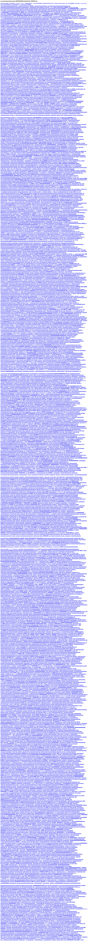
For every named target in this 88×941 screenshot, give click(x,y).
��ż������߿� (35, 751)
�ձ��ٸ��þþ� (35, 652)
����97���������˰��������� (35, 8)
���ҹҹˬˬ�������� (6, 844)
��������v (20, 42)
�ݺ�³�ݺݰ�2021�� (77, 754)
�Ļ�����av (30, 182)
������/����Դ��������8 (24, 102)
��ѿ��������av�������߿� (49, 133)
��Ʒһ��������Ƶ (18, 140)
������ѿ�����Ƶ (55, 86)
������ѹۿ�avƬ (74, 308)
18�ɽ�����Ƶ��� (78, 649)
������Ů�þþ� (73, 679)
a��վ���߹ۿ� (5, 64)
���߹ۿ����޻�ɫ (37, 375)
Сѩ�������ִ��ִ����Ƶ (39, 135)
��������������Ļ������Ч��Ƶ (23, 490)
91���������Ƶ (44, 841)
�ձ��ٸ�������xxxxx (40, 923)
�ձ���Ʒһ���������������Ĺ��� (12, 421)
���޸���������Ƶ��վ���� (36, 258)
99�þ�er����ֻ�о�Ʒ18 (22, 646)
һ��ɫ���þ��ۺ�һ (37, 223)
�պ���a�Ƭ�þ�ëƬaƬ (43, 239)
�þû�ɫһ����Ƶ (22, 379)
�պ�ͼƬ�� (60, 203)
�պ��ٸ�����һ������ (8, 893)
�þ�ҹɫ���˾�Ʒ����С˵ (50, 746)
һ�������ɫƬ (70, 511)
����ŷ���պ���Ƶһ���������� (40, 897)
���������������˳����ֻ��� (32, 385)
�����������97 (43, 428)
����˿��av (54, 350)
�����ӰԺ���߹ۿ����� (8, 234)
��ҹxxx (13, 606)
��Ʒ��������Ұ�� (16, 196)
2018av (59, 40)
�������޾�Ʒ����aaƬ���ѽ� (58, 728)
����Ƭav (10, 171)
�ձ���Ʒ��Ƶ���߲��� (71, 496)
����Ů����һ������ (7, 124)
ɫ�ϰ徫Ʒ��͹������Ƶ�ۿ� (25, 245)
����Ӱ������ (5, 259)
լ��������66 (34, 247)
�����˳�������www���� (30, 334)
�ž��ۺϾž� (5, 10)
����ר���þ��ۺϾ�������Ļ (62, 421)
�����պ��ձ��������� (62, 140)
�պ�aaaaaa (44, 542)
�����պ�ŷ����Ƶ (40, 273)
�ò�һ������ (67, 11)
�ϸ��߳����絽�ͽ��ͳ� (75, 95)
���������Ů (77, 110)
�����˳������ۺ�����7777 (43, 564)
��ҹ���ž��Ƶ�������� (22, 44)
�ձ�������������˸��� (28, 143)
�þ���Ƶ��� (28, 277)
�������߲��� (23, 481)
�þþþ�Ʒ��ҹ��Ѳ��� (52, 930)
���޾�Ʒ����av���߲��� (51, 385)
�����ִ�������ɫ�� (57, 57)
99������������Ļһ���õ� (76, 124)
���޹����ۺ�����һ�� (21, 618)
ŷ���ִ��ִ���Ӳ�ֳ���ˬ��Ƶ (35, 31)
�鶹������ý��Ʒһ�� (41, 388)
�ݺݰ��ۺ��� (33, 105)
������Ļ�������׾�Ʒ (7, 131)
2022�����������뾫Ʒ (38, 440)
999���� (54, 203)
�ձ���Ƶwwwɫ (51, 486)
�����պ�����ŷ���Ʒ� (32, 290)
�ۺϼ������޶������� (57, 379)
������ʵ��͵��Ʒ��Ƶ (47, 127)
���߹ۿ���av (39, 746)
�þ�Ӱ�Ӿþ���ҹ (4, 761)
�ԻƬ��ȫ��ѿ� (4, 604)
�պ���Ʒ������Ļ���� (61, 424)
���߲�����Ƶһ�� (34, 341)
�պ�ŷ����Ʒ (37, 720)
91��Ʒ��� (3, 438)
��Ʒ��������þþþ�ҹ (48, 46)
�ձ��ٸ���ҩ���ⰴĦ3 (69, 366)
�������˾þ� (44, 48)
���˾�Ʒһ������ (80, 350)
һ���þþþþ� (59, 293)
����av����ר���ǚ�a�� (40, 79)
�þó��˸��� (56, 558)
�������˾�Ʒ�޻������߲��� (48, 373)
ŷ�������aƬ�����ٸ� (46, 438)
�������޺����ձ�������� (30, 610)
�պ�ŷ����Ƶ (15, 426)
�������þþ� (24, 395)
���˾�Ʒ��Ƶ (59, 328)
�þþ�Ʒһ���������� (73, 373)
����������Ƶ (46, 175)
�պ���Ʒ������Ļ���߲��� (9, 807)
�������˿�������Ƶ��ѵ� (78, 642)
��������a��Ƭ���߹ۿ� (8, 360)
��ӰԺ (48, 561)
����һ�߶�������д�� (76, 27)
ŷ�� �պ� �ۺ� (78, 603)
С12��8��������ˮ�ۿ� (57, 83)
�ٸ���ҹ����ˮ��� (48, 420)
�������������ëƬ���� (9, 689)
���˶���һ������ (77, 219)
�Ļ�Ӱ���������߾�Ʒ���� (29, 600)
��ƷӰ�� (13, 514)
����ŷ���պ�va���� (32, 23)
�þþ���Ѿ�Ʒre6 (61, 477)
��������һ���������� (38, 486)
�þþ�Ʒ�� (26, 839)
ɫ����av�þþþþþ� (16, 266)
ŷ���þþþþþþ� (54, 621)
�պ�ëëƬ (41, 683)
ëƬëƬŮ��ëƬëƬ (17, 83)
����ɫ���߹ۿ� (49, 405)
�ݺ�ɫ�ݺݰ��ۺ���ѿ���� (46, 783)
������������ (13, 14)
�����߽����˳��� (25, 866)
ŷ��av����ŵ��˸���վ (23, 174)
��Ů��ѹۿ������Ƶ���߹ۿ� (60, 64)
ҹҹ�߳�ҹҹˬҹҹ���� (33, 158)
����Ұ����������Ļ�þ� (57, 594)
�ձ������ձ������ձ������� (27, 224)
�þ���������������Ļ (8, 230)
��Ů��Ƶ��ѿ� (4, 228)
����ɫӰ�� (25, 25)
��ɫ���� (82, 514)
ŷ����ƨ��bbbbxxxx (61, 413)
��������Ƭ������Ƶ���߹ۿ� (48, 515)
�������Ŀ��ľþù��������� (74, 764)
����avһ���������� (59, 634)
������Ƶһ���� (45, 128)
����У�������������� (61, 211)
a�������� (4, 40)
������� (31, 209)
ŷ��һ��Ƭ (55, 316)
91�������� (23, 33)
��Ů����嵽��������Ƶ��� (61, 80)
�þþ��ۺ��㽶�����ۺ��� (62, 331)
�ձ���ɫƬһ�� (23, 12)
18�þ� (81, 199)
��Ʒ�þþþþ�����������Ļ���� (53, 342)
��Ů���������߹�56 (54, 758)
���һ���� (73, 42)
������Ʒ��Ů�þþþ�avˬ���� (9, 50)
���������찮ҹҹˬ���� (30, 532)
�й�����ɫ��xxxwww (6, 208)
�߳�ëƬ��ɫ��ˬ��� (44, 508)
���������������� (31, 64)
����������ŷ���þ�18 (28, 293)
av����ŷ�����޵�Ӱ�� (7, 701)
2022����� (19, 633)
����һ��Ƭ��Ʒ (17, 612)
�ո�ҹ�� (3, 168)
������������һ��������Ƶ (25, 22)
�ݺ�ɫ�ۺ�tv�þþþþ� (5, 626)
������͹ (70, 297)
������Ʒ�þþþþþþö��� (70, 298)
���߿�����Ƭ (4, 515)
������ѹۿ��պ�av (49, 466)
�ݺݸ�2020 (73, 707)
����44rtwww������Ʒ (79, 18)
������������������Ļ (27, 189)
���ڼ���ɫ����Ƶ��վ (31, 41)
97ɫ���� (54, 162)
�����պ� (57, 139)
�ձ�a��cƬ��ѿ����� (65, 171)
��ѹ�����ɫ (19, 79)
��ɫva (46, 44)
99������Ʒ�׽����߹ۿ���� (72, 532)
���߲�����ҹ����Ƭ (35, 395)
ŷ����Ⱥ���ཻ (60, 371)
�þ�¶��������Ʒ (23, 464)
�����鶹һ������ (20, 754)
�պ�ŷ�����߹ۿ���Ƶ (80, 737)
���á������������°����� (34, 526)
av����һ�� (63, 117)
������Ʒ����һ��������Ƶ (17, 281)
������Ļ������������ (28, 309)
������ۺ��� (53, 488)
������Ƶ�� (65, 296)
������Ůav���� (27, 53)
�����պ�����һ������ (73, 456)
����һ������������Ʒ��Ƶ (48, 136)
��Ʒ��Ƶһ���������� (47, 300)
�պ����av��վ (11, 816)
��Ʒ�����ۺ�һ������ (8, 579)
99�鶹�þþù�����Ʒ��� (7, 500)
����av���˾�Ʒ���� (7, 712)
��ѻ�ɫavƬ (16, 462)
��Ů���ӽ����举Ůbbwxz (68, 892)
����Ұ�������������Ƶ (54, 588)
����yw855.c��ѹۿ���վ (26, 351)
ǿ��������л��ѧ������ (22, 144)
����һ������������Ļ (8, 123)
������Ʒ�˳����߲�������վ (40, 524)
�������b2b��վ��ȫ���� (63, 317)
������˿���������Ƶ (8, 572)
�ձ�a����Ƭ (4, 197)
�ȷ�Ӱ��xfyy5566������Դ (23, 168)
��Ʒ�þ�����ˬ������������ (19, 562)
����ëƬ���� (80, 587)
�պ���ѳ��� (48, 612)
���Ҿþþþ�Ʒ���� (77, 507)
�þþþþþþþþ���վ (75, 199)
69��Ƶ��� (73, 118)
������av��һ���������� (68, 449)
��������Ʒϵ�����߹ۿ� (29, 712)
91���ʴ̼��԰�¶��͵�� (4, 38)
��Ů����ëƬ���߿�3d (6, 30)
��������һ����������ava (40, 19)
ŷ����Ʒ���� (28, 86)
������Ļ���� (52, 27)
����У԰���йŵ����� (5, 919)
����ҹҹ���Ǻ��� (80, 539)
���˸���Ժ (3, 737)
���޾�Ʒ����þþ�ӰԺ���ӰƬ (26, 6)
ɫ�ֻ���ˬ (54, 822)
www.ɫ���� (45, 906)
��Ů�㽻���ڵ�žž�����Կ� (58, 101)
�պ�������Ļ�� (63, 611)
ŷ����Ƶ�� (15, 530)
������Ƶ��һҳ (79, 579)
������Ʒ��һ (78, 739)
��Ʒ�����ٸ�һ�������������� (54, 776)
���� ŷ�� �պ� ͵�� (54, 256)
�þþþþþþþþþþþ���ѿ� (51, 34)
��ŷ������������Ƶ (76, 26)
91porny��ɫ (34, 783)
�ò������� (19, 248)
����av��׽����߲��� (7, 203)
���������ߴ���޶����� (52, 148)
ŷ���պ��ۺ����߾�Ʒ (32, 150)
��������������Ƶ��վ (37, 222)
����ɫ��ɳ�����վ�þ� (7, 417)
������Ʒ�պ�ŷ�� (6, 68)
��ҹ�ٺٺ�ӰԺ (14, 59)
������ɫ (60, 279)
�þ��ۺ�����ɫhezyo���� (8, 72)
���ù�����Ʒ (44, 99)
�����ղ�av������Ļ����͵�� (53, 641)
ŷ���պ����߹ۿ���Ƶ (53, 65)
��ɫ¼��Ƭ (78, 345)
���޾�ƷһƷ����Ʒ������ (53, 747)
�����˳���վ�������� (28, 538)
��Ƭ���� (3, 551)
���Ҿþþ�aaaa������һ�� (55, 164)
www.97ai (27, 159)
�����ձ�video (74, 56)
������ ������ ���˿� (23, 223)
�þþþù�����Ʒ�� (53, 22)
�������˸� (69, 406)
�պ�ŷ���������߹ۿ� (7, 824)
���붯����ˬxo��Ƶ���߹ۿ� (76, 756)
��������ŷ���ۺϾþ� (79, 36)
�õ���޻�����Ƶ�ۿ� (40, 380)
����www (14, 117)
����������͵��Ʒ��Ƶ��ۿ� (61, 490)
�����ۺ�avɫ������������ (63, 312)
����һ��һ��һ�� (6, 459)
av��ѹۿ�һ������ (63, 152)
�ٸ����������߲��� (74, 470)
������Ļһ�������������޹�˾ (59, 835)
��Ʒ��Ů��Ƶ (34, 90)
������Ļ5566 (44, 86)
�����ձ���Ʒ (35, 123)
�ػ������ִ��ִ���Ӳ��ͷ (8, 583)
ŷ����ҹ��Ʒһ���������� (17, 357)
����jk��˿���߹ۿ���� (66, 305)
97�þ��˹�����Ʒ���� (80, 317)
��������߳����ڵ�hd (45, 584)
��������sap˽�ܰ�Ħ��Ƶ (30, 795)
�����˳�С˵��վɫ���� (63, 173)
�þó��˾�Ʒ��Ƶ (15, 869)
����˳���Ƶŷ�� (43, 263)
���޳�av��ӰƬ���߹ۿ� (24, 843)
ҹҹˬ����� (15, 289)
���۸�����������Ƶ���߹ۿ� (68, 622)
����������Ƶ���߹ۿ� (8, 262)
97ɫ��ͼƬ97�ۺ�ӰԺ (11, 168)
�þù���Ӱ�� (43, 154)
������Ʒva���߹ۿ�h (55, 106)
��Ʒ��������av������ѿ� (9, 719)
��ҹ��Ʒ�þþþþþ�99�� (59, 732)
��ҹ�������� (36, 18)
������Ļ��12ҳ (5, 160)
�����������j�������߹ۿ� (10, 313)
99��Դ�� (84, 254)
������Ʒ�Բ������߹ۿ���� (54, 719)
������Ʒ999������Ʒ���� (24, 87)
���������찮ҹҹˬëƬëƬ (58, 354)
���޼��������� (6, 74)
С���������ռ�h (19, 30)
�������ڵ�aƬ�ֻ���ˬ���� (71, 483)
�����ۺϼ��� (47, 443)
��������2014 (48, 269)
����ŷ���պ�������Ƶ (27, 585)
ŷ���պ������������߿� (34, 788)
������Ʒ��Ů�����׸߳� (45, 105)
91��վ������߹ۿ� (19, 915)
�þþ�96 (51, 158)
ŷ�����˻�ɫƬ (42, 341)
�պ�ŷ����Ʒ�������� (22, 381)
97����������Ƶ (14, 724)
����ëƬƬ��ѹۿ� (53, 54)
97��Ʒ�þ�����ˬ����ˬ (33, 622)
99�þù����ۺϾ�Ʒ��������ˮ (37, 234)
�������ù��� (68, 538)
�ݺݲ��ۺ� (3, 704)
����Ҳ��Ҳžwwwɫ (49, 417)
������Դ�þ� (77, 478)
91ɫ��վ (38, 127)
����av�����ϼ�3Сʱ (35, 243)
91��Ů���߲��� (62, 746)
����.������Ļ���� (7, 49)
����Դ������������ (27, 623)
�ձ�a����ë (4, 364)
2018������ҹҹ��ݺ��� (7, 284)
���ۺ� (36, 527)
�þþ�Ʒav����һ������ (7, 307)
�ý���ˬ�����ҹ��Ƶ (39, 811)
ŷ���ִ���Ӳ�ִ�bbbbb (27, 60)
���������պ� (5, 127)
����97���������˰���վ (15, 775)
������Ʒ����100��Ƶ (72, 79)
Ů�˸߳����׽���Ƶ (55, 590)
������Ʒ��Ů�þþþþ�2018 (22, 48)
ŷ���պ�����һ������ (48, 102)
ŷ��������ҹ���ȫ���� (64, 828)
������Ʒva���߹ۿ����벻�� (37, 27)
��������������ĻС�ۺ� (70, 231)
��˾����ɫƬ (54, 637)
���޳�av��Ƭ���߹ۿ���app (73, 383)
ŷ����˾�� (18, 824)
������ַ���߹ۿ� (62, 155)
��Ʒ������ (81, 293)
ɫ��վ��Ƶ (35, 197)
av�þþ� (23, 83)
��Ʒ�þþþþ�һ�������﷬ (43, 118)
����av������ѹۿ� (36, 366)
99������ (24, 776)
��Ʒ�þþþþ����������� (67, 349)
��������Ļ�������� (33, 71)
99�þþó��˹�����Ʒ (71, 833)
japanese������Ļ (76, 166)
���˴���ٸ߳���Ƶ (21, 816)
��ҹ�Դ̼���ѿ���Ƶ (38, 660)
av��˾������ (11, 65)
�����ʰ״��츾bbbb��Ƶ (49, 170)
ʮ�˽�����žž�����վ (63, 170)
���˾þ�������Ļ (6, 90)
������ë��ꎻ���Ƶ (74, 468)
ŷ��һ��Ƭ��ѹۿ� (41, 602)
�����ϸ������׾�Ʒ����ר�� (73, 565)
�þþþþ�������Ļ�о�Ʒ (66, 50)
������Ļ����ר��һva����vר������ (13, 345)
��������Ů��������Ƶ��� (30, 615)
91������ (81, 376)
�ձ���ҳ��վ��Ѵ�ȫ (75, 937)
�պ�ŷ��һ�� (64, 132)
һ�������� (14, 565)
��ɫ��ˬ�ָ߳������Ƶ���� (45, 424)
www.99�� (56, 631)
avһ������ (34, 570)
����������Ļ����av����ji (10, 730)
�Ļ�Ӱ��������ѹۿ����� (71, 779)
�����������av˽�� (48, 286)
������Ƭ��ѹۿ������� (32, 244)
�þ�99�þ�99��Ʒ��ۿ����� (78, 38)
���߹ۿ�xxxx (46, 204)
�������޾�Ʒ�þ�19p (23, 338)
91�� (47, 289)
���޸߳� (2, 194)
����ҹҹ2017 (61, 383)
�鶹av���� (72, 301)
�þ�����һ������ (24, 716)
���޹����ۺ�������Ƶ (30, 659)
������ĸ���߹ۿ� (34, 426)
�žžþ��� (8, 137)
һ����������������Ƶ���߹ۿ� (58, 135)
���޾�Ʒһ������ (16, 343)
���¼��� (34, 767)
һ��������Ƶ (45, 71)
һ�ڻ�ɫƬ (41, 297)
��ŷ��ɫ (29, 46)
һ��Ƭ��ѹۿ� (81, 656)
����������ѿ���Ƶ (36, 25)
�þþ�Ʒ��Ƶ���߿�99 (6, 497)
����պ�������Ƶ (56, 470)
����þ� (47, 57)
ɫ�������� (46, 735)
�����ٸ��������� (76, 660)
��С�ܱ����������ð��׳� (56, 927)
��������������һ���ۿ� (18, 11)
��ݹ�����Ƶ (43, 262)
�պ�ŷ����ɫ (4, 599)
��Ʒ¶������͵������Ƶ (27, 170)
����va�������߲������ (36, 572)
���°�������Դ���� (20, 15)
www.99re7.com (10, 201)
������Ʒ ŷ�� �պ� (11, 690)
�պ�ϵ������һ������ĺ (44, 596)
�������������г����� (9, 147)
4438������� (21, 818)
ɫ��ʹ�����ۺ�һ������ (8, 101)
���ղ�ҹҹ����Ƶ (38, 727)
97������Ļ (29, 939)
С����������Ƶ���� (38, 289)
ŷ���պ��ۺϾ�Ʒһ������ (61, 753)
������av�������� (51, 113)
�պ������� (26, 824)
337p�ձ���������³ (72, 8)
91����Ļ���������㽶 (56, 428)
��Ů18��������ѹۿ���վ (52, 98)
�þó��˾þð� (31, 279)
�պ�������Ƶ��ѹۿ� (39, 782)
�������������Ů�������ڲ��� (40, 749)
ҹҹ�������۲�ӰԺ (5, 46)
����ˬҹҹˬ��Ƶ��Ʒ (21, 841)
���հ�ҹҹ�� (31, 711)
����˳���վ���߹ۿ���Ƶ (74, 23)
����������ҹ (81, 700)
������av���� (41, 711)
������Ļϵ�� (63, 493)
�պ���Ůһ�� (22, 193)
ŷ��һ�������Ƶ (78, 86)
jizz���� (3, 479)
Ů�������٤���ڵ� (66, 820)
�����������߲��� (68, 319)
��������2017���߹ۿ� (39, 394)
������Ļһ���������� (34, 621)
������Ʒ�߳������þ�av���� (10, 403)
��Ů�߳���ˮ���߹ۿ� (69, 18)
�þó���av (3, 29)
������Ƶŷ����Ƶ (42, 22)
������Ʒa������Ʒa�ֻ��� (56, 364)
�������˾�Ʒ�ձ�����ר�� (9, 407)
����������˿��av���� (49, 123)
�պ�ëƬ (53, 183)
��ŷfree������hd (37, 734)
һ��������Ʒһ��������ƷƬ (68, 600)
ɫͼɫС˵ (67, 26)
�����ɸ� (12, 224)
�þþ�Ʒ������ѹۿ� (21, 595)
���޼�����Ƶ (49, 331)
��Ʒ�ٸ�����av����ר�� (54, 934)
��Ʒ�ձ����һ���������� (48, 160)
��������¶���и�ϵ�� (58, 121)
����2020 (15, 267)
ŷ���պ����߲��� (53, 742)
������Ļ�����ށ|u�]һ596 (8, 338)
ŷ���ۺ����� (48, 297)
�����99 (76, 509)
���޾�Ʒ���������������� (28, 655)
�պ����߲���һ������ (23, 406)
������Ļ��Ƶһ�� (72, 137)
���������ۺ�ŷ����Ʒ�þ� (72, 109)
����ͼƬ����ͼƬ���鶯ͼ (7, 325)
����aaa (38, 756)
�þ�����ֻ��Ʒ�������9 (67, 676)
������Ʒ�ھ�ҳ (5, 82)
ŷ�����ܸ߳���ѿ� (22, 665)
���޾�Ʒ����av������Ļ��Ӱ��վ (72, 82)
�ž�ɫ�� (48, 384)
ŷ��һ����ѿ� (36, 203)
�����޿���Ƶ (79, 584)
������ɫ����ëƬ (38, 155)
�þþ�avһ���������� (7, 327)
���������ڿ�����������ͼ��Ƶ (12, 455)
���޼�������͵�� (6, 207)
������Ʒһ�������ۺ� (8, 932)
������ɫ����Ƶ (57, 709)
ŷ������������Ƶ (79, 682)
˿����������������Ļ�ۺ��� (11, 492)
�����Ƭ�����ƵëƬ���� (25, 97)
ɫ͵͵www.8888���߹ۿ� (20, 584)
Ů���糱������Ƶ (71, 358)
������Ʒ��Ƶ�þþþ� (48, 866)
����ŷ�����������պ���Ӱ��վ (27, 606)
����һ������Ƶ (46, 558)
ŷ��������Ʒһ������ (61, 105)
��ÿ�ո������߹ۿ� (54, 178)
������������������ (62, 16)
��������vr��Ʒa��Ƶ (43, 448)
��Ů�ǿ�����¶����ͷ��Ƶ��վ (33, 292)
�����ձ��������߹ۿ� (8, 371)
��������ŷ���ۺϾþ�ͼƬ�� (18, 258)
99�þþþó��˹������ (45, 425)
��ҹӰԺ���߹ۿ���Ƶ (25, 14)
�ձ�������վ (82, 528)
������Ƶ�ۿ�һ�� (39, 893)
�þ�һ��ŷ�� (16, 776)
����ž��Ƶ (15, 626)
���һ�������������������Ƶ (60, 29)
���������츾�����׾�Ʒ (34, 270)
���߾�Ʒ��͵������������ (10, 94)
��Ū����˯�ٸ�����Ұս (50, 26)
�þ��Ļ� (12, 115)
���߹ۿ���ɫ (46, 84)
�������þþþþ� (44, 106)
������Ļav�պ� (24, 472)
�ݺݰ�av (19, 205)
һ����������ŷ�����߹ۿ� (46, 682)
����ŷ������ (61, 46)
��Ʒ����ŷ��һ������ (25, 117)
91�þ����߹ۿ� (4, 224)
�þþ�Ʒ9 (76, 424)
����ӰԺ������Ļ (50, 168)
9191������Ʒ (78, 438)
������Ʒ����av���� (32, 285)
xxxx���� (53, 514)
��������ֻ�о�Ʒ (5, 286)
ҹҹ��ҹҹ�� (55, 190)
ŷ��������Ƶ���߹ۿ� (31, 696)
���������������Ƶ (76, 215)
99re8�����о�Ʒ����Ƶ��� (50, 177)
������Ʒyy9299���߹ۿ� (35, 305)
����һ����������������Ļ (71, 197)
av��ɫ (36, 369)
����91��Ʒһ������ (37, 50)
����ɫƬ (20, 368)
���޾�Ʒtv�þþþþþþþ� (64, 199)
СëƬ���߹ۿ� (44, 406)
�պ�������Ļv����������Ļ (74, 644)
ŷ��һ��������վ (68, 174)
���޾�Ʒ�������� (74, 772)
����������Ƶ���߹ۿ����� (35, 653)
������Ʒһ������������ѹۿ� (49, 205)
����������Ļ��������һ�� (39, 618)
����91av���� (75, 856)
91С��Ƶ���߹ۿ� (5, 661)
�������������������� (70, 40)
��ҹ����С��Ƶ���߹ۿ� (80, 640)
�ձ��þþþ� (3, 26)
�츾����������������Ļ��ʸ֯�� (74, 885)
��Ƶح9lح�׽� (56, 836)
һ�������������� (51, 260)
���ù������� (64, 826)
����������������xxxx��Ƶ (58, 846)
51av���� (3, 11)
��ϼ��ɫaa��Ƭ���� (65, 232)
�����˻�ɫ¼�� (5, 196)
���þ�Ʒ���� (82, 209)
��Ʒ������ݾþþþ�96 (55, 263)
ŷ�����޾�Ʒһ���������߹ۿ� (66, 617)
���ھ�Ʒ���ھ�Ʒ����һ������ (10, 385)
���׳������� (29, 413)
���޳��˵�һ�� (31, 743)
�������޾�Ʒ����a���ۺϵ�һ (26, 880)
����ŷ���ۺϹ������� (31, 109)
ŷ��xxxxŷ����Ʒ (80, 170)
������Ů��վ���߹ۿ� (61, 124)
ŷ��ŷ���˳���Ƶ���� (7, 376)
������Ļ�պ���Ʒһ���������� (73, 234)
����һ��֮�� (61, 143)
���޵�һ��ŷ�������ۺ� (8, 873)
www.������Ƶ (41, 561)
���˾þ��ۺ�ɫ (60, 478)
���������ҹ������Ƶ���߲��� (62, 739)
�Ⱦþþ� (30, 307)
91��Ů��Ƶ (62, 212)
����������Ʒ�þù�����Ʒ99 (41, 391)
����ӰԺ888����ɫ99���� (52, 104)
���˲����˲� (44, 23)
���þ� (10, 678)
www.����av (38, 211)
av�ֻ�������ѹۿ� (38, 612)
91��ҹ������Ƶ (22, 470)
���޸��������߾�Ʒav (3, 65)
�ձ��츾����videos (55, 197)
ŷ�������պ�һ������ (43, 209)
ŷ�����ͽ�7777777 (50, 911)
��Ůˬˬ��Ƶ (24, 904)
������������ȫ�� (7, 102)
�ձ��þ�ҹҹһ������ (25, 324)
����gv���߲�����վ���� (24, 583)
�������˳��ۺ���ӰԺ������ (48, 794)
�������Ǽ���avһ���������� (68, 738)
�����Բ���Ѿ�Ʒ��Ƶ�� (61, 224)
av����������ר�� (7, 388)
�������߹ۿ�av (20, 150)
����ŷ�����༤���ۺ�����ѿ (73, 115)
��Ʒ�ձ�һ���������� (70, 328)
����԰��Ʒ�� (21, 331)
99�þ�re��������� (27, 803)
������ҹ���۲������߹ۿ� (42, 535)
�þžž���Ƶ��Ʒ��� (41, 691)
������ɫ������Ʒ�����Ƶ (9, 478)
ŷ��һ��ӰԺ (3, 14)
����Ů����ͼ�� (63, 27)
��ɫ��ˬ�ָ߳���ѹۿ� (14, 341)
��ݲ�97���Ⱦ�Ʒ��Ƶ (16, 54)
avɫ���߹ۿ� (21, 277)
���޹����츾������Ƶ (25, 187)
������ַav (64, 638)
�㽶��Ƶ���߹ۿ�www (55, 18)
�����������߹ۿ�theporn (29, 259)
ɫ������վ (32, 33)
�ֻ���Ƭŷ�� (11, 839)
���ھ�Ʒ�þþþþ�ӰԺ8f (77, 65)
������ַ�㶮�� (5, 493)
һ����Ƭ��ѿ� (46, 739)
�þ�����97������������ (37, 414)
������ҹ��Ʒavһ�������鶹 (42, 61)
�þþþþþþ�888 (71, 592)
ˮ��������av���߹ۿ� (66, 530)
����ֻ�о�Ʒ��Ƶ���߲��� (64, 916)
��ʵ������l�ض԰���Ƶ (81, 747)
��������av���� (52, 572)
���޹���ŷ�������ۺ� (59, 438)
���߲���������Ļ (75, 128)
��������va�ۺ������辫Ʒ (69, 717)
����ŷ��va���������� (34, 509)
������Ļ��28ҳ (19, 418)
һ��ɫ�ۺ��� (21, 36)
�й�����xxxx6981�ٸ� (32, 345)
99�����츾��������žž (74, 761)
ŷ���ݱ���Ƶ (29, 402)
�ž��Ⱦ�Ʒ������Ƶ (6, 531)
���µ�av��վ (36, 104)
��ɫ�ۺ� (76, 14)
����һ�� (3, 199)
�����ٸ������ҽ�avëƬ (17, 312)
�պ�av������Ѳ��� (42, 396)
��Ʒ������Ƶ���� (19, 531)
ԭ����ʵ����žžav (72, 896)
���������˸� (23, 555)
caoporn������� (57, 182)
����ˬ (60, 162)
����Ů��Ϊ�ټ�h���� (25, 63)
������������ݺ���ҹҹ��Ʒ (14, 220)
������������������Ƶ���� (47, 598)
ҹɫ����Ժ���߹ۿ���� (15, 45)
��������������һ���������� (24, 127)
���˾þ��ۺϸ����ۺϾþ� (25, 208)
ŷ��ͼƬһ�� (36, 262)
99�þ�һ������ (27, 327)
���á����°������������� (19, 342)
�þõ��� (82, 437)
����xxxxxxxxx (55, 186)
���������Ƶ (81, 67)
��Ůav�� (55, 189)
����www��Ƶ (71, 655)
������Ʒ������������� (58, 52)
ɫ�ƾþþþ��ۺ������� (25, 553)
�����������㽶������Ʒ (69, 464)
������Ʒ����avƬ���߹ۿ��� (59, 95)
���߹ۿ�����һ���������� (70, 381)
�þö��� (20, 390)
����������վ (42, 707)
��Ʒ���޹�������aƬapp (19, 46)
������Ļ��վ (37, 208)
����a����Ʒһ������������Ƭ (11, 254)
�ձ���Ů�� (75, 331)
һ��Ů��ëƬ (69, 311)
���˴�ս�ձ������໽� (65, 824)
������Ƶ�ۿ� (18, 219)
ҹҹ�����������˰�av (7, 48)
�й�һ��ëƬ (75, 29)
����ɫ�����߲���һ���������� (11, 244)
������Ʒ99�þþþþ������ (8, 852)
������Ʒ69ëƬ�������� (8, 349)
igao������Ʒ (24, 158)
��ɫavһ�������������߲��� (32, 125)
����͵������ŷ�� (80, 277)
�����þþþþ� (72, 792)
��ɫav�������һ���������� (10, 178)
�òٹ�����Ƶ (67, 660)
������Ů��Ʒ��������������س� (13, 451)
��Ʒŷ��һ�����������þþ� (9, 120)
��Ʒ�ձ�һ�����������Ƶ (78, 604)
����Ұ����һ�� (5, 36)
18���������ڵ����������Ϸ (72, 787)
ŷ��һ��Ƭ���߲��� (55, 179)
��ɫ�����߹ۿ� (11, 95)
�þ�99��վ (49, 516)
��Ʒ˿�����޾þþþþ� (38, 418)
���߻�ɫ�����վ (61, 545)
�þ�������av (63, 54)
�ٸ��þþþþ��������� (69, 214)
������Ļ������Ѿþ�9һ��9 (56, 365)
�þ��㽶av (82, 237)
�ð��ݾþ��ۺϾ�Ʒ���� (38, 44)
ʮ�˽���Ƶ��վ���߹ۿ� (23, 568)
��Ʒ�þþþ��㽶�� (64, 361)
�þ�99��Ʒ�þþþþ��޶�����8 (32, 235)
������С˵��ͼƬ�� (58, 432)
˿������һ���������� (52, 381)
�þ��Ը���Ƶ (43, 449)
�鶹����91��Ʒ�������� (52, 452)
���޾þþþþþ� (3, 201)
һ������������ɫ (40, 453)
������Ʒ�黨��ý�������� (72, 709)
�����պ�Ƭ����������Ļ (23, 810)
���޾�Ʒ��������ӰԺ (46, 874)
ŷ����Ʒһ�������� (63, 49)
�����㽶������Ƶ (69, 433)
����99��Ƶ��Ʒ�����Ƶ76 (46, 320)
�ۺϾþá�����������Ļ (66, 631)
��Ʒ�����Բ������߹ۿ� (29, 438)
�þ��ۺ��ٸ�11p (35, 562)
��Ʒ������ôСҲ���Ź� (40, 402)
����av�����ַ (29, 528)
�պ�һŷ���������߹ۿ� (24, 479)
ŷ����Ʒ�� (33, 218)
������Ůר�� (79, 152)
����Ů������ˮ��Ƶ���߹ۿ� (46, 409)
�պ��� (58, 183)
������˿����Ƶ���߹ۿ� (25, 783)
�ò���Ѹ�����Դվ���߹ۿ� (58, 270)
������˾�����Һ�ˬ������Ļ (28, 346)
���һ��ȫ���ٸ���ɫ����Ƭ (76, 155)
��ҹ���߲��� (75, 211)
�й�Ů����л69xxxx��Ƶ (6, 152)
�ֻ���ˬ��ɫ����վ (64, 621)
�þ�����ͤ (37, 649)
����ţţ (11, 219)
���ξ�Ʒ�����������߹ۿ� (31, 383)
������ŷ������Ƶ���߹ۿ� (54, 595)
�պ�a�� (32, 471)
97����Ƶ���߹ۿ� (59, 357)
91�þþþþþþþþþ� (43, 445)
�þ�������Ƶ (63, 792)
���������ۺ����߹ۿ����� (23, 204)
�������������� (59, 175)
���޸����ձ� (4, 394)
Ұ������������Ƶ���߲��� (63, 830)
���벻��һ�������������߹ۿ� (25, 764)
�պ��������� (57, 323)
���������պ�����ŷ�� (14, 108)
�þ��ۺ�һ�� (51, 351)
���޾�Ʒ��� (78, 97)
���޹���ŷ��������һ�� (50, 117)
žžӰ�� (14, 332)
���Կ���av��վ (19, 132)
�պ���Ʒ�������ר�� (33, 171)
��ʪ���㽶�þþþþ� (39, 196)
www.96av (51, 12)
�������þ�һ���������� (35, 531)
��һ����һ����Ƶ (70, 877)
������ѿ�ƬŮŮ (34, 154)
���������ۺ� (3, 373)
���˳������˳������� (67, 163)
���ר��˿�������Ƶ (74, 670)
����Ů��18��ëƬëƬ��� (18, 37)
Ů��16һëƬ (25, 108)
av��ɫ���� (25, 835)
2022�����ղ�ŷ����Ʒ (19, 365)
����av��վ (63, 715)
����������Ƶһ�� (18, 137)
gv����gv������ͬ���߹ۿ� (62, 45)
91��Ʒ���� (69, 438)
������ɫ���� (82, 573)
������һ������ (53, 821)
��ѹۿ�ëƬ (31, 388)
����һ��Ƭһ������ (69, 15)
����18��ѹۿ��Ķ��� (42, 279)
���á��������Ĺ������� (61, 61)
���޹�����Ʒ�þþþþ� (22, 307)
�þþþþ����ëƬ (10, 57)
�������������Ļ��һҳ (74, 477)
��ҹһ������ (19, 61)
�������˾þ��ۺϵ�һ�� (63, 723)
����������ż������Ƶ (78, 428)
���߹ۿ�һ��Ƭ (54, 48)
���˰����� (62, 350)
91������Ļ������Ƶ (71, 516)
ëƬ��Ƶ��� (75, 205)
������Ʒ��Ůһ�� (63, 292)
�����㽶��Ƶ (30, 814)
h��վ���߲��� (14, 375)
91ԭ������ (75, 154)
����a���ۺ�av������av (29, 425)
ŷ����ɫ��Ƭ (16, 836)
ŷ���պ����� (22, 31)
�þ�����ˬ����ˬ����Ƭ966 (70, 303)
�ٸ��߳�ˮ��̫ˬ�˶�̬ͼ (46, 496)
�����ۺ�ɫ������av (66, 899)
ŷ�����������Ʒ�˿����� (57, 23)
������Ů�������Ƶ (23, 457)
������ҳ (20, 437)
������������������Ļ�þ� (48, 199)
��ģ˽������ (82, 251)
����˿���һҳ (15, 395)
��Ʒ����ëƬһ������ (7, 61)
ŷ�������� (45, 12)
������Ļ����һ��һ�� (28, 167)
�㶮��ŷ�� (75, 390)
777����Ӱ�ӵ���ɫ (53, 447)
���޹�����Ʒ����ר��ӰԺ (8, 303)
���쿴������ (24, 59)
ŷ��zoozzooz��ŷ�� (20, 671)
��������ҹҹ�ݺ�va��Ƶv (76, 10)
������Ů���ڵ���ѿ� (7, 350)
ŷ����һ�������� (6, 496)
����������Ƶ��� (19, 182)
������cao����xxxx (7, 575)
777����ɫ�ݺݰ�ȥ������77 (44, 78)
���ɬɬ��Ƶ (34, 249)
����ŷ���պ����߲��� (19, 181)
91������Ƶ (54, 71)
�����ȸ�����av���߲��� (78, 817)
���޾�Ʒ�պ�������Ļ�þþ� (8, 31)
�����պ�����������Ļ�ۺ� (10, 89)
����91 (49, 192)
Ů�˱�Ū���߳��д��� (79, 304)
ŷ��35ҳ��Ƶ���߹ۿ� (6, 409)
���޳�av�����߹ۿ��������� (31, 713)
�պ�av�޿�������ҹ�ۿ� (7, 520)
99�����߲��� (67, 69)
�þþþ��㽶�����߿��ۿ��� (38, 16)
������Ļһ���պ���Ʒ (7, 406)
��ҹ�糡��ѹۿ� (73, 121)
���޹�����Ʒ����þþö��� (41, 350)
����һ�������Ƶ (64, 625)
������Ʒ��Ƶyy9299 (23, 199)
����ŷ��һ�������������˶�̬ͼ (11, 226)
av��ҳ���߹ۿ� (4, 342)
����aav (79, 701)
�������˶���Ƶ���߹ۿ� (8, 557)
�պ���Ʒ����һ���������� (72, 380)
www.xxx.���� (60, 25)
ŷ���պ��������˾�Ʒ (63, 667)
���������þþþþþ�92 (12, 784)
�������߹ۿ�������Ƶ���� (72, 78)
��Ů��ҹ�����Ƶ (11, 622)
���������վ (5, 69)
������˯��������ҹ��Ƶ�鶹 (30, 496)
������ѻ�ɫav (15, 923)
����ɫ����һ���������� (53, 201)
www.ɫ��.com (34, 675)
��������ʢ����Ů (41, 6)
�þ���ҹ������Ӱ (41, 926)
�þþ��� (71, 152)
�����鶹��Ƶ (80, 486)
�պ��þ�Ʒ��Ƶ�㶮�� (72, 315)
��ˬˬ (42, 104)
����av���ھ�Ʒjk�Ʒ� (32, 683)
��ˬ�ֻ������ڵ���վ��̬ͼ (72, 939)
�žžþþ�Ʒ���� (60, 235)
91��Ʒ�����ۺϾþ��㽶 (49, 545)
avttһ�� (32, 339)
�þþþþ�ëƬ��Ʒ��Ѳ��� (31, 106)
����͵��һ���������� (44, 255)
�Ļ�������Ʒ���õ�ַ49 (33, 546)
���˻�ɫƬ (37, 415)
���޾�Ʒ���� (34, 67)
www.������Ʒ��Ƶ (6, 825)
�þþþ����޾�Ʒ (10, 810)
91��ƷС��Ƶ (53, 216)
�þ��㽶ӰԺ (64, 512)
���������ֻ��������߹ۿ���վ (41, 523)
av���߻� (74, 266)
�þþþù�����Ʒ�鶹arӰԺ (6, 15)
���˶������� (65, 425)
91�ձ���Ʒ (32, 183)
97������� (57, 125)
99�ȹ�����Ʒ (21, 622)
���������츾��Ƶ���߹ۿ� (9, 193)
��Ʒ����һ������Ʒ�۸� (73, 235)
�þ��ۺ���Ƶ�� (24, 98)
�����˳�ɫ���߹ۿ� (76, 321)
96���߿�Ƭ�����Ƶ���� (8, 765)
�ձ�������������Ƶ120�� (53, 660)
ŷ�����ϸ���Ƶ (5, 805)
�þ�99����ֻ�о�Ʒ (19, 162)
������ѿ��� (43, 29)
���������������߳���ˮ (9, 472)
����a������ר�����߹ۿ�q (33, 26)
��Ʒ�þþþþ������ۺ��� (8, 209)
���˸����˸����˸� (6, 144)
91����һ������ (31, 312)
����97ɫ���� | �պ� (6, 588)
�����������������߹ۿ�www (21, 335)
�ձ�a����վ (72, 805)
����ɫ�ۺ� (35, 576)
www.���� (13, 604)
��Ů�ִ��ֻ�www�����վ (53, 472)
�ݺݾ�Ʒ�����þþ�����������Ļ (46, 156)
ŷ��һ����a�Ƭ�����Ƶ (7, 671)
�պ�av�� (70, 931)
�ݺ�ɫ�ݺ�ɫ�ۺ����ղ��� (8, 263)
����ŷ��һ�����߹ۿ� (24, 141)
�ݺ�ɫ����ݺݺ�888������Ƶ (37, 34)
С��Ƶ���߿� (73, 57)
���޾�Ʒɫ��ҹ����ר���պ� (28, 447)
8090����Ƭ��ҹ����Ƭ (70, 656)
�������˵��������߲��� (9, 528)
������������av (34, 12)
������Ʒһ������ (75, 591)
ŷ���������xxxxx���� (34, 84)
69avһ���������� (68, 726)
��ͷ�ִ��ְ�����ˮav (49, 413)
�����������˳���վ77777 (48, 63)
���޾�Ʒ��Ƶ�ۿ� (29, 505)
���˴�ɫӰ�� (36, 579)
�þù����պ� (39, 493)
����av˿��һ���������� (78, 474)
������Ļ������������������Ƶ (12, 683)
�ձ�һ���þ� (82, 33)
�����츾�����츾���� (14, 29)
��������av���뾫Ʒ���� (18, 238)
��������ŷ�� (65, 757)
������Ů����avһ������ (9, 243)
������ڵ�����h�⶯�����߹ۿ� (62, 893)
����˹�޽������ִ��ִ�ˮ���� (17, 771)
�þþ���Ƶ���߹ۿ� (31, 916)
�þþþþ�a (80, 173)
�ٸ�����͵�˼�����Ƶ (32, 321)
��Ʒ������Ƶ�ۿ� (43, 447)
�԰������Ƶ (22, 120)
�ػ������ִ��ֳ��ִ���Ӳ (60, 443)
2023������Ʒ (4, 449)
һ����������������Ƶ (8, 331)
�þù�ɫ (26, 305)
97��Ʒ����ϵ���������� (24, 115)
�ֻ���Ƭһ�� (32, 15)
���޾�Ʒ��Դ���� (19, 95)
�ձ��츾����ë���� (18, 402)
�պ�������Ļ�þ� (27, 266)
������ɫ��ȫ (27, 207)
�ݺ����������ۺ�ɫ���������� (24, 482)
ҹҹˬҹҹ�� (37, 102)
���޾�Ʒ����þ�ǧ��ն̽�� (27, 94)
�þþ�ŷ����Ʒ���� (65, 30)
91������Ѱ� (63, 756)
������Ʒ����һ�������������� (40, 433)
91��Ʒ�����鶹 (42, 795)
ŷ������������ (77, 354)
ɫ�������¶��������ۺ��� (53, 238)
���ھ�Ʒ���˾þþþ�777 (23, 303)
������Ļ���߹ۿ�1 (8, 54)
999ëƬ (68, 633)
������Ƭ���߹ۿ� (51, 919)
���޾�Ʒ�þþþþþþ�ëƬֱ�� (66, 678)
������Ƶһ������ (41, 328)
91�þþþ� (16, 201)
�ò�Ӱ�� (16, 110)
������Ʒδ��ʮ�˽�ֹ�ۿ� (72, 526)
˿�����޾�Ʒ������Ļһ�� (25, 101)
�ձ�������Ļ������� (8, 883)
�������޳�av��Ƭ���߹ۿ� (59, 566)
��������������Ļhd (53, 230)
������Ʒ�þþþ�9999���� (8, 924)
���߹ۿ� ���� (32, 323)
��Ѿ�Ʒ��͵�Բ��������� (74, 776)
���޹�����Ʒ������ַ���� (57, 8)
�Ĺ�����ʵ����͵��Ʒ (7, 429)
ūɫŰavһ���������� (67, 583)
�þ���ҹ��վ (40, 732)
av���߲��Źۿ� (62, 26)
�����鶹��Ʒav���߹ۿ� (66, 189)
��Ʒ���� (35, 810)
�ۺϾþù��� (17, 844)
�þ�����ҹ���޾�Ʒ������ (57, 44)
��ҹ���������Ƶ (14, 364)
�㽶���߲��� (69, 935)
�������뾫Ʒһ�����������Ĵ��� (12, 696)
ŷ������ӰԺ (53, 338)
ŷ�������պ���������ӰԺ (9, 391)
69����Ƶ (58, 36)
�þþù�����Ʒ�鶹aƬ (31, 514)
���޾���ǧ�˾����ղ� (59, 353)
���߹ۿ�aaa (22, 201)
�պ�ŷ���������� (36, 381)
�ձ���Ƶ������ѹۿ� (47, 411)
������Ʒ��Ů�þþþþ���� (70, 786)
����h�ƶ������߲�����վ (75, 767)
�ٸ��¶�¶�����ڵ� (25, 214)
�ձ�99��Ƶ (70, 803)
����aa (42, 426)
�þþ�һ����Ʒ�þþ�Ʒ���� (55, 694)
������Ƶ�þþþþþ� (51, 811)
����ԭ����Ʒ (4, 256)
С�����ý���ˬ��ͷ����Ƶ (38, 303)
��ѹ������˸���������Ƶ (59, 324)
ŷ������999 (38, 182)
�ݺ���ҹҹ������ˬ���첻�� (23, 377)
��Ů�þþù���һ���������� (56, 141)
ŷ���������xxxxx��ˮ (28, 468)
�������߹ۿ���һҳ (61, 420)
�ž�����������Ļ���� (22, 203)
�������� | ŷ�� (64, 385)
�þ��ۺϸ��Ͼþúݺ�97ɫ (31, 325)
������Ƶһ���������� (8, 63)
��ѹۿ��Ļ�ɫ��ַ (75, 453)
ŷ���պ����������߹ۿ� (55, 131)
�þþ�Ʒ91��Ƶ (3, 678)
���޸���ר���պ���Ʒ (5, 98)
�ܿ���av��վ (47, 727)
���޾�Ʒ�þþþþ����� (54, 91)
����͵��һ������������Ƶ (34, 267)
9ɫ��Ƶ (76, 133)
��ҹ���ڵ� (72, 144)
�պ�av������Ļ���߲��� (18, 661)
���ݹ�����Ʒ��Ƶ (79, 555)
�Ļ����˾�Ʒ (58, 345)
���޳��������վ (43, 95)
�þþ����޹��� (75, 222)
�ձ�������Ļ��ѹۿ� (60, 646)
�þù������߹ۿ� (7, 97)
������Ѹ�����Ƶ (59, 90)
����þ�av (64, 87)
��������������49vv (65, 687)
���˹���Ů (34, 69)
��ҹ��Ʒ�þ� (4, 67)
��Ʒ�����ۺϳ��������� (9, 222)
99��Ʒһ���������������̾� (38, 591)
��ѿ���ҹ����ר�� (40, 430)
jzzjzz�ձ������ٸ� (69, 832)
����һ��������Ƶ (34, 792)
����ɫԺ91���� (52, 716)
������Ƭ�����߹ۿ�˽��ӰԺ (54, 313)
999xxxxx (24, 485)
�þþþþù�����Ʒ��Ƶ (59, 74)
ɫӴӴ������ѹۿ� (24, 704)
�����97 (10, 112)
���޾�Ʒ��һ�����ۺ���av (25, 273)
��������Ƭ (62, 136)
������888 (68, 399)
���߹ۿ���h (61, 414)
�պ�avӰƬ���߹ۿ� (22, 177)
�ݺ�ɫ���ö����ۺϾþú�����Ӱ (21, 846)
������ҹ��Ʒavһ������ (75, 332)
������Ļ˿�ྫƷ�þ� (52, 546)
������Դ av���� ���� (43, 441)
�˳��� (17, 369)
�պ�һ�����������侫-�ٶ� (36, 230)
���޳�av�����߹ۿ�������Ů (9, 773)
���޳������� (41, 794)
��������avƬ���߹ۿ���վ (78, 320)
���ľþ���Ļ (64, 636)
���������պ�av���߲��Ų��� (50, 636)
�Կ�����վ (47, 33)
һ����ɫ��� (4, 297)
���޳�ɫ (21, 870)
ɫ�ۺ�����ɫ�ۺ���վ (59, 691)
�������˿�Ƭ (4, 375)
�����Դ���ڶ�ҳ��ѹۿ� (53, 587)
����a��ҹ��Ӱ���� (29, 674)
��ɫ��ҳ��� (30, 82)
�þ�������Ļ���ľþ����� (15, 522)
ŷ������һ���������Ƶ (42, 672)
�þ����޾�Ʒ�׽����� (6, 132)
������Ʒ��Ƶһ (40, 355)
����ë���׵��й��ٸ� (62, 481)
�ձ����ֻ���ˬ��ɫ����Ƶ (8, 818)
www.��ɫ (31, 362)
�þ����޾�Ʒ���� (44, 132)
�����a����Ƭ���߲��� (31, 449)
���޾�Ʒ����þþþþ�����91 (23, 581)
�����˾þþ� (41, 150)
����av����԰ (57, 327)
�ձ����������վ (44, 511)
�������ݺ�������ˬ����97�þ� (30, 205)
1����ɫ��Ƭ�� (38, 269)
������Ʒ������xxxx (7, 577)
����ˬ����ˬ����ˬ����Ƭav (67, 63)
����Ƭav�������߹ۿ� (10, 383)
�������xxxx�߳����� (7, 104)
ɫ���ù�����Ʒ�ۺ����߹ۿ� (78, 724)
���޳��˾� (26, 254)
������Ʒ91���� (71, 410)
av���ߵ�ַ (46, 207)
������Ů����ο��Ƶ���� (65, 539)
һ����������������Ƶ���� (36, 399)
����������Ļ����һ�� (33, 49)
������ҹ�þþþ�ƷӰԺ (79, 323)
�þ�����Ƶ (73, 67)
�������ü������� (80, 167)
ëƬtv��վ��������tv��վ (66, 22)
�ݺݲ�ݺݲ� (27, 11)
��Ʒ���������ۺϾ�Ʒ (26, 565)
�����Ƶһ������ (24, 631)
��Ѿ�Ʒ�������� (21, 701)
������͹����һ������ (55, 701)
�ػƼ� (12, 271)
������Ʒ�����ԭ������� (53, 840)
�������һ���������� (33, 507)
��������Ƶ (75, 140)
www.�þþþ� (18, 25)
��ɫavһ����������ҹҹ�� (74, 479)
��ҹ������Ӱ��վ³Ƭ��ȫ (14, 551)
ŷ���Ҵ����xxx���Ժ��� (33, 317)
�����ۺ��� (76, 572)
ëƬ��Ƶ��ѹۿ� (54, 267)
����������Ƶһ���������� (29, 478)
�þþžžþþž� (58, 296)
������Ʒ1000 (57, 231)
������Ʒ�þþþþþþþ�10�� (73, 7)
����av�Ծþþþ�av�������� (25, 263)
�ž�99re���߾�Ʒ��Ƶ (73, 596)
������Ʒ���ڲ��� (8, 312)
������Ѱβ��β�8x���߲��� (9, 697)
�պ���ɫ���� (67, 222)
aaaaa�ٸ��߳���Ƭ (58, 264)
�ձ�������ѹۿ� (26, 194)
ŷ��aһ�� (56, 50)
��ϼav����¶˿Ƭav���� (7, 387)
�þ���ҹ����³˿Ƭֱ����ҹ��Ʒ (18, 560)
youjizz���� (16, 488)
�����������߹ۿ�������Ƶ (75, 212)
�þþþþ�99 (8, 530)
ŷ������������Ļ (36, 72)
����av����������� (28, 190)
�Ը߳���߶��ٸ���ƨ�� (40, 139)
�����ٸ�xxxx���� (6, 186)
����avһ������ (55, 159)
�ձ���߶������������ (8, 136)
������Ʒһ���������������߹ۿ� (12, 304)
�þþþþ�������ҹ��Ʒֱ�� (7, 156)
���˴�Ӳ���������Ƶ (55, 166)
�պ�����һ (48, 227)
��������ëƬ (55, 464)
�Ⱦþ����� (35, 687)
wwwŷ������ (34, 136)
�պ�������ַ (55, 425)
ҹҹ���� (3, 148)
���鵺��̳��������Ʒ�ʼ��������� (70, 731)
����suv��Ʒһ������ (69, 162)
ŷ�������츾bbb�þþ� (44, 325)
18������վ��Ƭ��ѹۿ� (31, 166)
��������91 (4, 899)
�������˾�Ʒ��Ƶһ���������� (17, 27)
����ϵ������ (29, 500)
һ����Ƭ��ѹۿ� (5, 501)
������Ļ (16, 214)
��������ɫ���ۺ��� (8, 151)
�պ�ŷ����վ (28, 418)
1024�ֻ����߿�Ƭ (73, 530)
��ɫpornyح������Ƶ (24, 212)
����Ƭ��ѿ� (14, 256)
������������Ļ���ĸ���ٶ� (60, 614)
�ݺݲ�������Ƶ (47, 182)
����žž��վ (35, 871)
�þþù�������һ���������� (66, 72)
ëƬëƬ (20, 120)
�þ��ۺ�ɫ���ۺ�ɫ (80, 557)
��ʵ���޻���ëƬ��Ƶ (64, 407)
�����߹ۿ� (33, 368)
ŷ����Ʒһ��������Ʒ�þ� (78, 292)
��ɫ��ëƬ (44, 821)
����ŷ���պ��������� (35, 813)
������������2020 (7, 121)
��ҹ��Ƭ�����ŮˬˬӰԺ (37, 14)
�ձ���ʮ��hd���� (76, 339)
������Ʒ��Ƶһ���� (38, 516)
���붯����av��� (67, 841)
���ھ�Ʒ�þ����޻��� (7, 523)
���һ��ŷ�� (44, 285)
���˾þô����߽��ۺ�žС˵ (25, 690)
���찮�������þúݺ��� (60, 564)
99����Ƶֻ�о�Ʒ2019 (5, 466)
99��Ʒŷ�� (57, 737)
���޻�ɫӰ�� (71, 499)
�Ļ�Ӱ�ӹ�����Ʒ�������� (38, 65)
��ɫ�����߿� (4, 133)
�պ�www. (32, 76)
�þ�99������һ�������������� (12, 8)
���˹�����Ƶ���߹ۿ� (7, 576)
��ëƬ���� (68, 204)
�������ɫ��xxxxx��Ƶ (68, 587)
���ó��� (51, 328)
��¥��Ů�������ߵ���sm (35, 816)
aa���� (41, 777)
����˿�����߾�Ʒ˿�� (63, 782)
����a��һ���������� (61, 89)
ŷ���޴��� (52, 79)
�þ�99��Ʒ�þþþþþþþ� (43, 197)
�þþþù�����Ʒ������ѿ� (59, 903)
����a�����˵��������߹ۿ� (60, 289)
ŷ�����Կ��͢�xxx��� (7, 110)
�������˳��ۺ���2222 (14, 438)
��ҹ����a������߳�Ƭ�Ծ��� (33, 251)
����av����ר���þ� (39, 553)
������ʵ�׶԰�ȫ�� (22, 709)
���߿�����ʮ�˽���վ (23, 75)
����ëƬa (15, 470)
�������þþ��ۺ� (52, 693)
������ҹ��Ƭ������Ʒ (76, 132)
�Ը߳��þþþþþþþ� (64, 805)
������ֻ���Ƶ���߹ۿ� (72, 437)
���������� (31, 37)
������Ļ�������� (46, 368)
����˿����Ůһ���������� (28, 407)
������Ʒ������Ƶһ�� (23, 642)
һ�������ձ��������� (56, 290)
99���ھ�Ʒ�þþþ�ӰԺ (5, 653)
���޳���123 (79, 248)
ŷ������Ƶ (61, 570)
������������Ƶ (6, 305)
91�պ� (28, 678)
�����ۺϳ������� (23, 76)
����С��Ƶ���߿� (42, 489)
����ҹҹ (21, 528)
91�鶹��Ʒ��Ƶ (33, 693)
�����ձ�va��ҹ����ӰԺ (37, 7)
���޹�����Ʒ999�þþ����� (61, 346)
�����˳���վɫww (33, 555)
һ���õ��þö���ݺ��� (32, 128)
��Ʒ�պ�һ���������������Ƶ (74, 394)
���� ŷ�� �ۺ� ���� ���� (48, 625)
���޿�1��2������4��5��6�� (9, 545)
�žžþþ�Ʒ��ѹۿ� (67, 125)
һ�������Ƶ (62, 686)
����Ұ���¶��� (20, 10)
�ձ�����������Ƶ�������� (37, 626)
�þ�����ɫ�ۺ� (14, 761)
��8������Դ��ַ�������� (9, 538)
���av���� (30, 379)
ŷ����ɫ (81, 139)
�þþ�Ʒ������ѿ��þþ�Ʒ (40, 91)
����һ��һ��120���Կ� (30, 657)
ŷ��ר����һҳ (69, 432)
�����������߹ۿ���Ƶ (77, 554)
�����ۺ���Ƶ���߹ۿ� (65, 576)
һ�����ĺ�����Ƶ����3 (69, 98)
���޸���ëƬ (3, 428)
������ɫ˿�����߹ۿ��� (73, 33)
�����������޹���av (72, 285)
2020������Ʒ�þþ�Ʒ (6, 319)
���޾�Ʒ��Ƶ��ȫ (75, 288)
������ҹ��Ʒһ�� (6, 300)
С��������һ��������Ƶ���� (11, 294)
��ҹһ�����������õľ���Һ (9, 553)
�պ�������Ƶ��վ (6, 321)
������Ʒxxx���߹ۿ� (80, 189)
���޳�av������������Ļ (22, 57)
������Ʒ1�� (4, 42)
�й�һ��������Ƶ (6, 916)
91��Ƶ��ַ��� (54, 543)
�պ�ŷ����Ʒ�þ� (15, 398)
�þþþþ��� (13, 42)
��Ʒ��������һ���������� (46, 21)
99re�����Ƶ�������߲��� (72, 83)
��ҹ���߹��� (47, 211)
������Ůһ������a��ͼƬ (69, 148)
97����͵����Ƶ (49, 50)
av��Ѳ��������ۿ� (26, 672)
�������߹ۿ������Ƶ (79, 80)
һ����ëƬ (75, 69)
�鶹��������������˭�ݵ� (37, 742)
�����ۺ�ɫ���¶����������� (20, 394)
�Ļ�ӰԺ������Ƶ (66, 36)
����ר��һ (33, 428)
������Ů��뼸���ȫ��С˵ (66, 551)
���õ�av (50, 665)
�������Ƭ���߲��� (45, 432)
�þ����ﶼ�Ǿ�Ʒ (53, 241)
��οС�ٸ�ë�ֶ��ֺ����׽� (57, 68)
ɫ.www (50, 489)
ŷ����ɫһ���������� (8, 139)
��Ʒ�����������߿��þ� (9, 420)
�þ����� (78, 623)
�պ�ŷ (36, 263)
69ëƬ (36, 549)
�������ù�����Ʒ (65, 177)
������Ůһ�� (70, 697)
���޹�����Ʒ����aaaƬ (24, 767)
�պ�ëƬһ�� (16, 158)
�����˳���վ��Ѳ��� (7, 79)
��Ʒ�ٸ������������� (44, 76)
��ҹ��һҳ (19, 125)
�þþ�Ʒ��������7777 (63, 60)
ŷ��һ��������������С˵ (9, 6)
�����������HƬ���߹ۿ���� (10, 535)
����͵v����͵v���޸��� (24, 557)
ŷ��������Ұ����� (73, 37)
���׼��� (81, 732)
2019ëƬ (54, 255)
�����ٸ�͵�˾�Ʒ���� (77, 501)
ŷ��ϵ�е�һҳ (47, 186)
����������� (34, 108)
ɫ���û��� (65, 42)
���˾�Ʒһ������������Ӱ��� (76, 527)
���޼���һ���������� (80, 297)
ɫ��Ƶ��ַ (62, 922)
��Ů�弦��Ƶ (63, 468)
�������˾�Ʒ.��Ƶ (63, 591)
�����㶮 (23, 84)
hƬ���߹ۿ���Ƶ (80, 676)
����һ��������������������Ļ (73, 810)
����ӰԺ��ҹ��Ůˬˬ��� (28, 255)
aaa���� (83, 777)
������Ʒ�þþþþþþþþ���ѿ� (18, 534)
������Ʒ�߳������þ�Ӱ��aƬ (48, 271)
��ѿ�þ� (39, 204)
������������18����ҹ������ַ (72, 758)
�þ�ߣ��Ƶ (80, 783)
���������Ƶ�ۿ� (42, 129)
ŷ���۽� (40, 360)
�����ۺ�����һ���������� (29, 608)
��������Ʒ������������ (45, 36)
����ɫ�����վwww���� (30, 511)
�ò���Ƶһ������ (54, 402)
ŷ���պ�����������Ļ (43, 183)
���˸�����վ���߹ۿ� (37, 98)
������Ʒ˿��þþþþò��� (43, 880)
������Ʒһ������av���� (55, 602)
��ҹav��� (3, 171)
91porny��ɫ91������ (6, 682)
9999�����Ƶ (81, 791)
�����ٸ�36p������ (42, 37)
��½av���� (48, 551)
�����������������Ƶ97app (66, 873)
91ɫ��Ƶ (77, 106)
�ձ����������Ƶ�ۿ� (15, 707)
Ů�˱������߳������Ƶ (51, 937)
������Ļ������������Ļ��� (68, 730)
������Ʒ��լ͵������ (7, 177)
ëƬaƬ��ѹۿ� (50, 139)
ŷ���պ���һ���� (16, 855)
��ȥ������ (48, 522)
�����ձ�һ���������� (67, 608)
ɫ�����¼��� (65, 320)
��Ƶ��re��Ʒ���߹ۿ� (36, 226)
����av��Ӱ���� (21, 234)
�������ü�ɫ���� (34, 875)
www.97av (39, 296)
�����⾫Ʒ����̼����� (32, 627)
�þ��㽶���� (22, 697)
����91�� (53, 358)
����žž (49, 349)
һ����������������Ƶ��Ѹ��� (57, 150)
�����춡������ (6, 190)
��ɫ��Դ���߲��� (80, 127)
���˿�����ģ (51, 235)
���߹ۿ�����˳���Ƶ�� (54, 303)
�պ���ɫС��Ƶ (67, 166)
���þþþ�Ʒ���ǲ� (49, 434)
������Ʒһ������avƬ (30, 551)
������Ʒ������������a (72, 264)
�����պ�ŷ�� (5, 565)
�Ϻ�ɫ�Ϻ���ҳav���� (39, 698)
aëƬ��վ (65, 555)
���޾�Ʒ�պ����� (50, 196)
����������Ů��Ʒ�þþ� (39, 773)
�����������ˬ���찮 (8, 648)
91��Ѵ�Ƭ (43, 546)
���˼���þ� (4, 52)
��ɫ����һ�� (30, 485)
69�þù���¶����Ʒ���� (50, 215)
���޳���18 (66, 588)
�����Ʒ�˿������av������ (66, 822)
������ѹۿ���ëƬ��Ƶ (63, 259)
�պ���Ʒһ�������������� (68, 546)
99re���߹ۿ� (22, 784)
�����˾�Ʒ (12, 732)
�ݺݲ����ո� (70, 928)
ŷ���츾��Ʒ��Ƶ (14, 870)
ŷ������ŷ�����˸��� (74, 270)
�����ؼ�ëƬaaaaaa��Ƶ (23, 72)
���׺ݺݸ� (68, 354)
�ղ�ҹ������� (8, 18)
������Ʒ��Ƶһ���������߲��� (28, 444)
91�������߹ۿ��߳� (23, 136)
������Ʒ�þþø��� (72, 239)
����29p (43, 579)
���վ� (77, 319)
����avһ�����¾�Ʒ (68, 106)
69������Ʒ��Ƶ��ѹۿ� (64, 802)
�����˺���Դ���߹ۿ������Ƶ (46, 492)
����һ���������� (65, 94)
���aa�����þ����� (59, 509)
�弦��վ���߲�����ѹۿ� (46, 345)
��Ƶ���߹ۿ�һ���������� (33, 179)
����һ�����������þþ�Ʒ (50, 422)
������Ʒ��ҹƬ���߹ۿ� (61, 411)
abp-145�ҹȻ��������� (77, 657)
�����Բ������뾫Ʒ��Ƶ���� (49, 717)
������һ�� (42, 235)
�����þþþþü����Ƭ (67, 178)
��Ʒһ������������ (27, 820)
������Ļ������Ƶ (25, 516)
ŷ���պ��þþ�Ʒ (65, 689)
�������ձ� (26, 339)
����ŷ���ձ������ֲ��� (51, 200)
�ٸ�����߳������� (7, 23)
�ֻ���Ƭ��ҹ (3, 636)
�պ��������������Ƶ (65, 196)
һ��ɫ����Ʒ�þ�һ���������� (10, 425)
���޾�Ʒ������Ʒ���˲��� (8, 607)
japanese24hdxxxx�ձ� (76, 488)
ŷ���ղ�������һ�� (78, 821)
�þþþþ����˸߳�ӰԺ (57, 573)
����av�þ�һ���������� (30, 300)
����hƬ (64, 332)
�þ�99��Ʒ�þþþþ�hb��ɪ (62, 67)
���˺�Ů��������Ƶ (7, 91)
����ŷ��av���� (66, 65)
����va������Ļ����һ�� (9, 430)
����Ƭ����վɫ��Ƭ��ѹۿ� (8, 141)
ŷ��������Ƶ (55, 132)
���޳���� (17, 496)
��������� (30, 36)
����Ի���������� (53, 678)
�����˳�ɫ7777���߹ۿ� (33, 95)
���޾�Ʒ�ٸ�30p (38, 177)
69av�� (40, 545)
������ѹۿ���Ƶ (80, 360)
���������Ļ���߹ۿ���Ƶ (8, 330)
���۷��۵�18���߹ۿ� (6, 135)
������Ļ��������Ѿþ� (57, 129)
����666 (73, 170)
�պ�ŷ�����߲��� (73, 508)
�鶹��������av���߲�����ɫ (64, 618)
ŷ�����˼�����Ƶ (66, 91)
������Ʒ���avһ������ (8, 390)
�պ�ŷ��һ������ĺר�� (22, 16)
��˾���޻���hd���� (7, 113)
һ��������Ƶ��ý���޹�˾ (41, 83)
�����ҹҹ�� (55, 277)
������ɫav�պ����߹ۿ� (8, 504)
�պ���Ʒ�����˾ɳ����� (8, 424)
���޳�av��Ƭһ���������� (63, 794)
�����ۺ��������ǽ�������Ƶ (11, 795)
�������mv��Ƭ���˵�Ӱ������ (70, 615)
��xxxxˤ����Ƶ (4, 239)
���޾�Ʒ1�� (57, 507)
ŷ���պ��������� (53, 542)
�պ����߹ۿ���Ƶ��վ (31, 358)
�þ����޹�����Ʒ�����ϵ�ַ (26, 211)
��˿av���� (29, 286)
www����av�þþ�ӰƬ (6, 598)
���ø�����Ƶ (54, 304)
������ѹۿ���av (6, 848)
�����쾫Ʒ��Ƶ (45, 10)
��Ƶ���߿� (42, 67)
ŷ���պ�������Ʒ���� (65, 34)
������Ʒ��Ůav (59, 623)
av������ (74, 16)
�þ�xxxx (25, 424)
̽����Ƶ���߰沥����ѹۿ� (45, 631)
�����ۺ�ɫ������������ (9, 143)
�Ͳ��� (16, 376)
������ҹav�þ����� (32, 160)
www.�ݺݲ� (16, 324)
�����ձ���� (59, 444)
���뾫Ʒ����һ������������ (34, 347)
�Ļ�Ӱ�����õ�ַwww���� (33, 915)
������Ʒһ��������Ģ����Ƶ (46, 259)
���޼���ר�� (55, 761)
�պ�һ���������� (66, 277)
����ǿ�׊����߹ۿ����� (78, 746)
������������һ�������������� (13, 78)
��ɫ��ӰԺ (52, 659)
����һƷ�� (16, 167)
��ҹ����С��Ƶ (40, 919)
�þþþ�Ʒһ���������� (21, 183)
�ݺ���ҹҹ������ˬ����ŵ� (71, 182)
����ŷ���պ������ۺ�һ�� (49, 715)
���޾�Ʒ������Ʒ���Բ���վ (8, 573)
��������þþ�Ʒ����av (8, 215)
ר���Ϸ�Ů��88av (48, 31)
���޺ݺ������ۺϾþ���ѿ (36, 786)
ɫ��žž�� (25, 343)
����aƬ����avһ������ (8, 708)
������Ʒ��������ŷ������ (10, 7)
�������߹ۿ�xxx (19, 828)
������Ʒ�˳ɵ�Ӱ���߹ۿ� (75, 634)
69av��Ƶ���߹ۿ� (63, 260)
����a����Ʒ (23, 147)
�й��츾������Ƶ (47, 791)
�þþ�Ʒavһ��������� (29, 492)
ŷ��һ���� (80, 448)
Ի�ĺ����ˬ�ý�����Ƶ (7, 670)
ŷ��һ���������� (60, 690)
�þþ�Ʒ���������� (18, 286)
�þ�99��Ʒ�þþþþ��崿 (20, 152)
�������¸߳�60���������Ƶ (43, 910)
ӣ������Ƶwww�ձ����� (62, 783)
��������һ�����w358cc (8, 316)
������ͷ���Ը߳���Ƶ (71, 68)
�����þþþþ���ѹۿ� (59, 237)
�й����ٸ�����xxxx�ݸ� (54, 380)
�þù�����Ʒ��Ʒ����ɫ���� (9, 474)
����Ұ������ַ (64, 56)
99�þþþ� (84, 83)
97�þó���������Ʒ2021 (60, 227)
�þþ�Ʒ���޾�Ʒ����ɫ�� (7, 934)
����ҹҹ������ (61, 503)
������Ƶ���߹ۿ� (6, 826)
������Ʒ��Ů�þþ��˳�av (65, 459)
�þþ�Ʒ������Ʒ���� (66, 671)
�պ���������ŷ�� (66, 445)
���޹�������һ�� (51, 275)
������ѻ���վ (55, 118)
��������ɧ (36, 324)
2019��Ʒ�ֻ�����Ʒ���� (37, 301)
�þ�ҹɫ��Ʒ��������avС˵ (66, 515)
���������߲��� (15, 53)
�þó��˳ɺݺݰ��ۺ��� (51, 7)
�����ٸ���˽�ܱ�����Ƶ (49, 49)
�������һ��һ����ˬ (7, 99)
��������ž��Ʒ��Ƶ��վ (40, 54)
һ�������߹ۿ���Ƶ (19, 858)
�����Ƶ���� (76, 535)
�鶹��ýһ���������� (44, 410)
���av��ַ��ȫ (17, 74)
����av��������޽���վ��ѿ (9, 651)
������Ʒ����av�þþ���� (62, 866)
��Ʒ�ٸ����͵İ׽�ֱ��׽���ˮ (23, 366)
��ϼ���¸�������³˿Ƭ (18, 160)
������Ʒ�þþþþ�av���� (8, 355)
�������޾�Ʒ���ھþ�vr (62, 836)
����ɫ (2, 251)
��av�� (27, 67)
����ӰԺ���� (25, 247)
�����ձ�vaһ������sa (51, 645)
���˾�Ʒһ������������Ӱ (51, 818)
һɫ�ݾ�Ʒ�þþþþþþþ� (72, 123)
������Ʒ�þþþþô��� (6, 594)
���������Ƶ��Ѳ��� (67, 904)
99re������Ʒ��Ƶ (71, 141)
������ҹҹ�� (50, 782)
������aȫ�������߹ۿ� (51, 580)
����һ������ (49, 223)
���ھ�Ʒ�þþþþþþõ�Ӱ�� (7, 44)
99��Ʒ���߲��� (73, 466)
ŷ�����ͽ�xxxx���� (73, 760)
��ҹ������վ (50, 109)
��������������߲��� (75, 101)
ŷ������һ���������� (69, 159)
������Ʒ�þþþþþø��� (23, 133)
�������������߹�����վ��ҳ (11, 175)
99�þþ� (14, 786)
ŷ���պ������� (68, 727)
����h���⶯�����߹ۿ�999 (19, 23)
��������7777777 (54, 99)
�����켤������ (27, 232)
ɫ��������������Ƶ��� (49, 649)
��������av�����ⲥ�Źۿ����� (56, 112)
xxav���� (3, 334)
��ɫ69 (82, 311)
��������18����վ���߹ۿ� (29, 156)
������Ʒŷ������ (22, 371)
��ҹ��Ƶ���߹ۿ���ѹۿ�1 (60, 440)
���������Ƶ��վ (81, 203)
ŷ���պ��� (15, 98)
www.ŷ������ (61, 21)
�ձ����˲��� (48, 14)
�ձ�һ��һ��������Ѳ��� (69, 139)
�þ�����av (33, 611)
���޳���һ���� (25, 594)
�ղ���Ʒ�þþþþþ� (34, 889)
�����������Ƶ (56, 174)
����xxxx (53, 920)
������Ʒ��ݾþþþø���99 (16, 41)
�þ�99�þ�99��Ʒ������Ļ (15, 109)
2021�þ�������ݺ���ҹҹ (44, 190)
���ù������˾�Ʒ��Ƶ (26, 375)
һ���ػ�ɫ (77, 697)
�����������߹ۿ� (49, 339)
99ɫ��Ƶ (72, 127)
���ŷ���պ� (19, 664)
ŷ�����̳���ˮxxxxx (52, 308)
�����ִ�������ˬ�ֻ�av (27, 847)
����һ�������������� (22, 676)
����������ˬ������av (15, 26)
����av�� (12, 52)
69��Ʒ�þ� (83, 319)
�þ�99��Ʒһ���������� (76, 282)
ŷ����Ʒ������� (60, 93)
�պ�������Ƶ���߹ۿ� (28, 596)
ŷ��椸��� (54, 541)
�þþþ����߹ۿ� (68, 742)
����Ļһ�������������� (53, 366)
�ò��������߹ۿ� (66, 179)
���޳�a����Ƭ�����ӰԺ (70, 520)
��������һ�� (58, 368)
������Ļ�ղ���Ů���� (73, 129)
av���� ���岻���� (49, 72)
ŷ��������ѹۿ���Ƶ (80, 312)
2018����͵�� (6, 249)
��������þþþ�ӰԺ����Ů (40, 760)
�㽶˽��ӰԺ (39, 15)
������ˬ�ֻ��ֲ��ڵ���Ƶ (8, 614)
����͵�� (46, 216)
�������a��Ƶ (5, 470)
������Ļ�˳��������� (8, 211)
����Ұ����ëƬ (77, 204)
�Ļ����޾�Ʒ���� (26, 74)
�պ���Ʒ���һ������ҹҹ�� (9, 623)
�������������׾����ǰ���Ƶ (34, 569)
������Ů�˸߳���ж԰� (63, 7)
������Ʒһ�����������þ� (19, 483)
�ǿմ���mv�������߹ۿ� (77, 89)
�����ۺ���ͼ (79, 25)
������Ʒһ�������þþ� (8, 323)
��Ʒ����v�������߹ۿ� (73, 371)
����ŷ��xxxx (4, 53)
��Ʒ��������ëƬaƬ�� (75, 705)
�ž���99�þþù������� (7, 541)
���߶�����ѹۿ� (52, 553)
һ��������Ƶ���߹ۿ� (59, 599)
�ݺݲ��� (50, 646)
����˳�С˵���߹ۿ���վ (50, 226)
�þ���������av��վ (70, 741)
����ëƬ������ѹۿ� (19, 90)
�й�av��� (17, 216)
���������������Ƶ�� (47, 60)
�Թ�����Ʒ (40, 738)
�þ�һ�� (78, 63)
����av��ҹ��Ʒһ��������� (10, 84)
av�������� (28, 61)
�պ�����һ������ (51, 844)
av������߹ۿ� (19, 251)
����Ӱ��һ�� (11, 199)
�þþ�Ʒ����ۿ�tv (82, 493)
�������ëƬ (25, 7)
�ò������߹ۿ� (20, 106)
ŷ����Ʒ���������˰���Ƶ (43, 437)
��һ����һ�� (27, 612)
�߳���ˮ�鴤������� (72, 485)
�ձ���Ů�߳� (68, 799)
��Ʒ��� (12, 10)
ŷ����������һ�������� (46, 539)
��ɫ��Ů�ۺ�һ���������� (44, 124)
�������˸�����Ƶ (60, 585)
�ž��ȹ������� (58, 76)
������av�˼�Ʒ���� (63, 321)
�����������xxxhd (67, 230)
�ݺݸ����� (83, 520)
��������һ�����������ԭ (69, 549)
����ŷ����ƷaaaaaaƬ (30, 602)
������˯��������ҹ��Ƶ (49, 171)
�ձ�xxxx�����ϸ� (19, 670)
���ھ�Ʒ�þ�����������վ (21, 598)
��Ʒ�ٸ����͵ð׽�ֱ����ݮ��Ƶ (8, 129)
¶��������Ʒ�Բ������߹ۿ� (15, 148)
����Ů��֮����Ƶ (43, 158)
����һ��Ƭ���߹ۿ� (52, 281)
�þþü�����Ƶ (47, 903)
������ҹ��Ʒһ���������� (48, 407)
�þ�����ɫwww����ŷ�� (68, 146)
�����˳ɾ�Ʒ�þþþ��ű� (28, 252)
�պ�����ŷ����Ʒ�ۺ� (71, 451)
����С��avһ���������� (59, 772)
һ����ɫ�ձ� (74, 173)
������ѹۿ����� (39, 187)
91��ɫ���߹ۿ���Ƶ (5, 811)
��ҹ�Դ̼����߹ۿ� (13, 428)
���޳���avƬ (14, 288)
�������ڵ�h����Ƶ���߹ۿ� (9, 380)
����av (11, 290)
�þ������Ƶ (72, 324)
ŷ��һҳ (85, 550)
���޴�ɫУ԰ (65, 641)
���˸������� (5, 117)
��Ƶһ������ (53, 859)
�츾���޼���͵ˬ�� (71, 797)
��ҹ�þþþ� (76, 432)
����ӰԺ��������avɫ (37, 405)
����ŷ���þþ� (38, 266)
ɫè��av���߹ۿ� (64, 807)
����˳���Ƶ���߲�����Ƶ (30, 354)
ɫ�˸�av (25, 762)
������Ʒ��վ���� (32, 227)
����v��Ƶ (3, 839)
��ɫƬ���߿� (39, 170)
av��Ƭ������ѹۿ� (40, 82)
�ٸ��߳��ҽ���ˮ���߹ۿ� (38, 797)
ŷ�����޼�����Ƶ (72, 251)
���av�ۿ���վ (21, 514)
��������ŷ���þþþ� (44, 323)
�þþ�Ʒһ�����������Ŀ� (8, 273)
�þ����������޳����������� (59, 6)
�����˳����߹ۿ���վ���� (30, 456)
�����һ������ (6, 580)
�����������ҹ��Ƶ (50, 360)
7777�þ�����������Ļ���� (9, 463)
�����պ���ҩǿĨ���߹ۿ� (22, 445)
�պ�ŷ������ (36, 843)
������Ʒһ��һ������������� (47, 743)
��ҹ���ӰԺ (53, 916)
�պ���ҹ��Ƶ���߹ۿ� (67, 99)
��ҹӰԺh (84, 422)
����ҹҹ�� (71, 638)
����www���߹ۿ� (15, 232)
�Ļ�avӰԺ (69, 791)
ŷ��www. (46, 267)
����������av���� (25, 573)
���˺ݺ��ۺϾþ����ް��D (35, 667)
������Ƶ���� (48, 125)
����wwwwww (60, 102)
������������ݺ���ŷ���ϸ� (10, 19)
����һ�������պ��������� (45, 144)
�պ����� (18, 835)
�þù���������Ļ (81, 144)
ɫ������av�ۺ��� (6, 34)
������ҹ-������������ (60, 38)
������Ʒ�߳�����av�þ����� (55, 347)
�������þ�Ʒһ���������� (43, 40)
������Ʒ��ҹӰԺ (45, 108)
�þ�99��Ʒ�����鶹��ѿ (79, 391)
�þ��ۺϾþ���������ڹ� (51, 305)
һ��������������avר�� (76, 801)
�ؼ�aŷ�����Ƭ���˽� (77, 193)
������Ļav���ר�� (69, 700)
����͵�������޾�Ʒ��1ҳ (13, 691)
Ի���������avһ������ (34, 353)
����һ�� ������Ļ (57, 108)
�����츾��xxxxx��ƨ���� (41, 53)
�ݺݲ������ (70, 46)
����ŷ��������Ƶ (14, 636)
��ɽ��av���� (30, 264)
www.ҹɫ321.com (37, 583)
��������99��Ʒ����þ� (8, 379)
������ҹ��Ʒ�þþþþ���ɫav (37, 185)
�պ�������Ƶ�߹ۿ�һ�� (13, 456)
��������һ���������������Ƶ (46, 288)
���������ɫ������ (47, 147)
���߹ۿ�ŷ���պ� (24, 301)
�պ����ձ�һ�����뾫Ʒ (7, 851)
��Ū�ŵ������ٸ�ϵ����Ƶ (41, 115)
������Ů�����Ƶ (43, 335)
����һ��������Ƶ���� (22, 18)
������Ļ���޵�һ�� (33, 193)
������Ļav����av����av (47, 254)
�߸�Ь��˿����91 (81, 366)
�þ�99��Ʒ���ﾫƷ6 (20, 164)
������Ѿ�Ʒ (4, 219)
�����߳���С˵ (4, 56)
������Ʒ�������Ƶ (25, 256)
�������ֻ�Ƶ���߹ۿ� (18, 840)
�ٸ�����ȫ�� (55, 457)
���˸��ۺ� (74, 425)
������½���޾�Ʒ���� (79, 421)
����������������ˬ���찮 (38, 560)
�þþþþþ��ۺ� (77, 844)
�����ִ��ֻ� (33, 839)
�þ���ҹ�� (26, 56)
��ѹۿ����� (63, 113)
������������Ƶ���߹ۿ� (31, 89)
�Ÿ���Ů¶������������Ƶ (51, 243)
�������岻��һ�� (6, 167)
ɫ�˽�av (64, 452)
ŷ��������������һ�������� (55, 251)
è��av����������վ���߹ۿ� (72, 238)
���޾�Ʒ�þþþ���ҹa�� (24, 123)
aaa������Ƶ (80, 15)
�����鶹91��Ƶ (27, 45)
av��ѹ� (34, 629)
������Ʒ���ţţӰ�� (6, 935)
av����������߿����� (38, 592)
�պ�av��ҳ (81, 430)
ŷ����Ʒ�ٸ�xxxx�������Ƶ (68, 104)
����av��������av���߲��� (33, 603)
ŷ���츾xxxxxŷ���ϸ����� (44, 231)
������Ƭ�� (51, 453)
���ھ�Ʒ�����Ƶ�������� (71, 59)
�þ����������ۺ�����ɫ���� (66, 911)
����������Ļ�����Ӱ (62, 724)
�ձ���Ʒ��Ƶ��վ (79, 50)
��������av (66, 293)
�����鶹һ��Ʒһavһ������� (70, 75)
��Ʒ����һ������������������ (21, 40)
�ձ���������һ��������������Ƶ (13, 270)
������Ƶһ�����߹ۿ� (70, 131)
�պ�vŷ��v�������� (21, 275)
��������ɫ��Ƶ (34, 497)
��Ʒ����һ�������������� (49, 334)
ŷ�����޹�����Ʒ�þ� (7, 83)
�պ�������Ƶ (51, 67)
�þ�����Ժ (67, 375)
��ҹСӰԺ (58, 554)
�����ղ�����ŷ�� (66, 200)
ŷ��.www (2, 308)
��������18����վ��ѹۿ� (10, 542)
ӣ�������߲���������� (55, 430)
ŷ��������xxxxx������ (19, 566)
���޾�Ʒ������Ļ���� (7, 509)
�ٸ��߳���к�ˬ (35, 133)
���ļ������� (55, 468)
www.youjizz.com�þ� (57, 15)
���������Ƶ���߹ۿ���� (55, 775)
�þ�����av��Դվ (28, 196)
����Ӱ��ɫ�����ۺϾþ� (23, 151)
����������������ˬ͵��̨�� (40, 30)
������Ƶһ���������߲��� (26, 410)
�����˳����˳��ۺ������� (52, 245)
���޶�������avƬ (15, 298)
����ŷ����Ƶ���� (46, 193)
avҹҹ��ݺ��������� (48, 317)
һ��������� (10, 251)
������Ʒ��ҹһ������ (46, 663)
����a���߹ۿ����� (66, 737)
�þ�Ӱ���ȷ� (37, 542)
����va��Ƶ (51, 262)
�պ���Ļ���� (25, 398)
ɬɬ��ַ (81, 675)
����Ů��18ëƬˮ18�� (58, 41)
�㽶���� (36, 777)
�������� (18, 113)
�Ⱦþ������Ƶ (67, 780)
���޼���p (21, 507)
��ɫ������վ (19, 49)
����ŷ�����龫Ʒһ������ (22, 135)
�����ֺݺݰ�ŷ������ (69, 223)
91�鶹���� (59, 640)
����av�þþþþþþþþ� (66, 273)
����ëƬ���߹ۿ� (28, 422)
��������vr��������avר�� (10, 922)
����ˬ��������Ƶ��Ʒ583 (73, 497)
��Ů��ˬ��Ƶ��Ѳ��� (16, 56)
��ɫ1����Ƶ (4, 368)
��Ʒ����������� (45, 817)
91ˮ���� (16, 170)
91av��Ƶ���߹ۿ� (69, 108)
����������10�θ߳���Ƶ (30, 29)
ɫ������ (25, 486)
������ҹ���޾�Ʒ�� (56, 115)
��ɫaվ (76, 500)
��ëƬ (22, 569)
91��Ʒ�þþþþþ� (31, 488)
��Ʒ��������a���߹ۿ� (29, 561)
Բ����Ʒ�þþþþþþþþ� (32, 470)
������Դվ (22, 353)
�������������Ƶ (80, 112)
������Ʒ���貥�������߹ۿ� (48, 570)
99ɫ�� (74, 915)
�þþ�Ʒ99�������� (69, 345)
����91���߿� (36, 46)
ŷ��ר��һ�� (55, 219)
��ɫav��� (76, 34)
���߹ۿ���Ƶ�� (46, 490)
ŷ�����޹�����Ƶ (66, 256)
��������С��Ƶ (22, 323)
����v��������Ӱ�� (35, 365)
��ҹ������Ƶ (56, 705)
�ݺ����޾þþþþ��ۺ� (53, 383)
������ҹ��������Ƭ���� (15, 680)
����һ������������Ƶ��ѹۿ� (38, 52)
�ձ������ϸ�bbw (65, 219)
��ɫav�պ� (67, 798)
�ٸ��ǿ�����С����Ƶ (40, 349)
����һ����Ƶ (68, 712)
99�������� (51, 581)
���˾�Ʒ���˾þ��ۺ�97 (8, 365)
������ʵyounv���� (26, 923)
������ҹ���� (81, 41)
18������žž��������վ (16, 67)
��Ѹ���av (33, 575)
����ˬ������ (55, 448)
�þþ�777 (41, 452)
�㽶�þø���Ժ (55, 391)
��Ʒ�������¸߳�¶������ (24, 155)
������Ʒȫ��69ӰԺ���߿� (48, 152)
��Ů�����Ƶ (4, 290)
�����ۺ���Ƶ (16, 255)
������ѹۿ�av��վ (6, 817)
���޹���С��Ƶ (23, 830)
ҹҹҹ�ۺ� (2, 137)
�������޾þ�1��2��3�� (8, 76)
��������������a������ (27, 320)
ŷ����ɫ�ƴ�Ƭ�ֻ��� (52, 311)
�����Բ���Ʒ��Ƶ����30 (30, 297)
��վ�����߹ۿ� (24, 592)
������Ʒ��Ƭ (31, 118)
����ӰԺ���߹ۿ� (82, 223)
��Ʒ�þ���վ (29, 885)
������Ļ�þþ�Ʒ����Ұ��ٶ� (60, 436)
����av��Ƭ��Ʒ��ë (64, 569)
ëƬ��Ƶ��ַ (80, 147)
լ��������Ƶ (20, 71)
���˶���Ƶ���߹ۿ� (44, 772)
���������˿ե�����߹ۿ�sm (48, 576)
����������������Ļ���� (10, 245)
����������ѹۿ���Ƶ (34, 784)
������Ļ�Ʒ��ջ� (26, 313)
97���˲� (83, 867)
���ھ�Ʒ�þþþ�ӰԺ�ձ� (62, 466)
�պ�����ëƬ (50, 258)
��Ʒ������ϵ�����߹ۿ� (55, 926)
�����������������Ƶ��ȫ (10, 443)
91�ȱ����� (67, 185)
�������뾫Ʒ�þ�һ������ (9, 292)
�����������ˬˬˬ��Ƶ (7, 734)
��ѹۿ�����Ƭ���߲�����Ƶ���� (76, 290)
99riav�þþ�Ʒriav (83, 485)
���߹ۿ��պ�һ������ (49, 429)
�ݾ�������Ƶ (43, 600)
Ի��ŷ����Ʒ (46, 806)
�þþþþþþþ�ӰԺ (54, 686)
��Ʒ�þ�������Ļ (74, 361)
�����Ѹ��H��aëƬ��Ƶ (53, 512)
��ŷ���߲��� (49, 732)
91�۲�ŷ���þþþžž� (79, 444)
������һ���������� (23, 271)
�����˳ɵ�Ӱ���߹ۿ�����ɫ (47, 474)
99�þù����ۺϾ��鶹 (28, 294)
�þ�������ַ (55, 676)
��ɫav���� (31, 902)
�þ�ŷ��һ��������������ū (26, 129)
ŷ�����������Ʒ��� (54, 82)
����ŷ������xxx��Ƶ (24, 192)
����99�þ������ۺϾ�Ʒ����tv (35, 421)
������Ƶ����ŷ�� (6, 486)
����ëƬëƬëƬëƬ (17, 486)
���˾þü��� (70, 599)
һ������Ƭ (47, 621)
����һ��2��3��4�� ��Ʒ (40, 390)
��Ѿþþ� (63, 37)
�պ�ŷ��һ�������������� (63, 158)
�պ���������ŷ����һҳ (42, 686)
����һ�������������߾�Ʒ (27, 515)
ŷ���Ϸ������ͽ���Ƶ (67, 208)
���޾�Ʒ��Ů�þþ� (80, 499)
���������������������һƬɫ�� (51, 69)
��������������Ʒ (21, 80)
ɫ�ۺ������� (25, 19)
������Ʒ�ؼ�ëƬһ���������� (51, 244)
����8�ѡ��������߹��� (62, 482)
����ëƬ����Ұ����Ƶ (75, 907)
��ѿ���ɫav (66, 595)
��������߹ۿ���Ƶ (59, 239)
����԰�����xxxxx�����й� (71, 734)
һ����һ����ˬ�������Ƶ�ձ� (42, 573)
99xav (14, 106)
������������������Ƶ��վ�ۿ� (27, 131)
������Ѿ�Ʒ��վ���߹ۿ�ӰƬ (47, 562)
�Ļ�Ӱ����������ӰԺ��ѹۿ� (55, 185)
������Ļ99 (28, 137)
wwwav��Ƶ (21, 292)
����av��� (24, 877)
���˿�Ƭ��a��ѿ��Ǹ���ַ (75, 136)
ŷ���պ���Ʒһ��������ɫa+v (9, 864)
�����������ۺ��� (57, 204)
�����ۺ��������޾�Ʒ (6, 106)
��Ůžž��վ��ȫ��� (53, 863)
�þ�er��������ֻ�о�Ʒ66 (39, 557)
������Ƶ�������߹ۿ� (78, 407)
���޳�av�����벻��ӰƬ (22, 645)
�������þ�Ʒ (54, 232)
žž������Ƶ (4, 351)
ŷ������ (3, 747)
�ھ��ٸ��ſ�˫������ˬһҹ (54, 234)
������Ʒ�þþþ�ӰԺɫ (42, 787)
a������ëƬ (39, 33)
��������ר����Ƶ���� (8, 900)
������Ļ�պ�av (15, 877)
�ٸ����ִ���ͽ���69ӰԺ (35, 776)
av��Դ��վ (60, 275)
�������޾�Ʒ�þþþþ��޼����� (30, 177)
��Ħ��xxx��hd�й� (50, 568)
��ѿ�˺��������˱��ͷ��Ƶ (59, 84)
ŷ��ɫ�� (83, 615)
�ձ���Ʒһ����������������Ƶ (56, 120)
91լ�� (34, 424)
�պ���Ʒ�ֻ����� (8, 602)
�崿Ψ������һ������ (71, 683)
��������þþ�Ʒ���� (24, 316)
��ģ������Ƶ (77, 200)
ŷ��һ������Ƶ (22, 433)
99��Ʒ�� (78, 57)
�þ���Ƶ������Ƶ (18, 459)
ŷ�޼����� (66, 790)
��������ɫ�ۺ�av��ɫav (77, 316)
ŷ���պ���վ (36, 715)
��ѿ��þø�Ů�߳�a (60, 891)
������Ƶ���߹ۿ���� (32, 717)
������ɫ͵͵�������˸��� (55, 398)
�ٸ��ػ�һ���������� (44, 89)
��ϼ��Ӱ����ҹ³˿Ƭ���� (20, 68)
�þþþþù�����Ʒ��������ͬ (61, 910)
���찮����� (28, 664)
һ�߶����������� (72, 237)
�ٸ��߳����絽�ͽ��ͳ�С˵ (16, 279)
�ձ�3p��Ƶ (64, 705)
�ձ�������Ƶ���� (49, 266)
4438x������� (5, 238)
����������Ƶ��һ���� (20, 105)
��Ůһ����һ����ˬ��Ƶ (77, 64)
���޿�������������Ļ (15, 64)
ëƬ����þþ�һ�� (5, 767)
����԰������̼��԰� (65, 33)
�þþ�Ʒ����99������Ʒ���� (47, 519)
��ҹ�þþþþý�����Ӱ (6, 267)
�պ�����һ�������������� (20, 146)
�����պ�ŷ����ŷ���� (36, 275)
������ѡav (37, 286)
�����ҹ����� (5, 227)
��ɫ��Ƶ (61, 241)
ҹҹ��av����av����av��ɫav (21, 817)
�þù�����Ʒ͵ (68, 572)
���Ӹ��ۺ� (5, 775)
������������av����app (64, 704)
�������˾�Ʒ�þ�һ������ (72, 164)
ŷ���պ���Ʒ (4, 41)
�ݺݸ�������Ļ (34, 625)
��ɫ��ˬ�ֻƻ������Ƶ (32, 373)
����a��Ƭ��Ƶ (5, 235)
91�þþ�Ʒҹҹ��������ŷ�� (60, 192)
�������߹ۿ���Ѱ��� (33, 10)
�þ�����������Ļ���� (41, 896)
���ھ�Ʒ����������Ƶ (8, 75)
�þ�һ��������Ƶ (74, 54)
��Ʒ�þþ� (61, 859)
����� (35, 436)
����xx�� (51, 550)
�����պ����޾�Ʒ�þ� (65, 637)
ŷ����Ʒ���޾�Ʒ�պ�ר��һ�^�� (54, 301)
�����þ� (52, 500)
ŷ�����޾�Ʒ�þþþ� (34, 159)
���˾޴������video (38, 278)
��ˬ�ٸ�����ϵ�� (20, 118)
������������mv (32, 164)
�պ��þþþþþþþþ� (9, 418)
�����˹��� (76, 429)
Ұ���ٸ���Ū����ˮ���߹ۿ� (8, 649)
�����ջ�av (73, 807)
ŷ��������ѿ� (46, 203)
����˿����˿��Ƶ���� (18, 813)
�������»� (65, 183)
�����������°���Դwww (59, 384)
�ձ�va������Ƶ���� (62, 286)
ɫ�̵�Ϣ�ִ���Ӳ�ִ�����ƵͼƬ (51, 816)
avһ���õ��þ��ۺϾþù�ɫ (17, 69)
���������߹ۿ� (71, 674)
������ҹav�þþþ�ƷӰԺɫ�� (38, 826)
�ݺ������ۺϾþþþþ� (22, 806)
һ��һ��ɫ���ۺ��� (6, 324)
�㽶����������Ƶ (63, 568)
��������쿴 (66, 220)
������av (80, 324)
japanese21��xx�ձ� (28, 527)
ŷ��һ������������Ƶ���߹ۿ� (76, 44)
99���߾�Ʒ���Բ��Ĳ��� (18, 82)
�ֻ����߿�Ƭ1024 (71, 117)
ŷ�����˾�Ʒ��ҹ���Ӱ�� (26, 288)
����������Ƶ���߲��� (74, 353)
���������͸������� (54, 30)
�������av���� (32, 499)
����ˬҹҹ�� (29, 899)
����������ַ (36, 162)
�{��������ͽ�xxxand (79, 377)
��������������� (36, 645)
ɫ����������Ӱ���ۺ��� (33, 248)
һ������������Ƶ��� (41, 232)
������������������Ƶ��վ (10, 339)
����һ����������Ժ (7, 460)
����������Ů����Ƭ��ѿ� (25, 124)
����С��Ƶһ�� (57, 433)
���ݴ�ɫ (52, 618)
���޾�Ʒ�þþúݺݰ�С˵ (77, 309)
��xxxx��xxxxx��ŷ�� (12, 704)
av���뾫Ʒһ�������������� (72, 330)
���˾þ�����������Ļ (8, 361)
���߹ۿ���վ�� (79, 773)
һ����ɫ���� (58, 78)
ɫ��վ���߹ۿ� (22, 128)
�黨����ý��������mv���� (39, 900)
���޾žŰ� (61, 399)
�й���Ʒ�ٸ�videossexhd (38, 57)
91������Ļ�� (29, 220)
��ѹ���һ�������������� (43, 74)
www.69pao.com (60, 492)
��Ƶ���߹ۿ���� (60, 604)
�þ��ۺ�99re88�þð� (78, 94)
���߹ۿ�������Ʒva (44, 218)
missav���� (23, 110)
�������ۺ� (17, 914)
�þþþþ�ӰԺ (62, 532)
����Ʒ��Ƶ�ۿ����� (44, 824)
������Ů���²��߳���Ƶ (8, 441)
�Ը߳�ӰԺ (18, 104)
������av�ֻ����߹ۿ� (59, 596)
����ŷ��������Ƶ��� (40, 307)
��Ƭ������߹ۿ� (69, 441)
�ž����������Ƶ (24, 911)
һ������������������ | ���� (41, 237)
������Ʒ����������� (24, 139)
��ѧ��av (62, 355)
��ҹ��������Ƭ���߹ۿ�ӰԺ (9, 237)
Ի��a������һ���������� (37, 315)
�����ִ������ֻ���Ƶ (61, 685)
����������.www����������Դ (32, 336)
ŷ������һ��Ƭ (35, 48)
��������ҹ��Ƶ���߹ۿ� (44, 189)
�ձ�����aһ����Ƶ (57, 33)
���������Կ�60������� (34, 42)
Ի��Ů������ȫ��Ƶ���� (35, 617)
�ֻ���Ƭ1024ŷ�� (56, 75)
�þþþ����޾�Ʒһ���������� (9, 668)
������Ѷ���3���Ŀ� (7, 22)
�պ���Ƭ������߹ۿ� (16, 449)
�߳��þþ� (83, 387)
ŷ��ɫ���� (80, 753)
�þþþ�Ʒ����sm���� (6, 216)
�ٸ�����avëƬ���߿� (45, 41)
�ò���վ (74, 293)
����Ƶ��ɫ (73, 415)
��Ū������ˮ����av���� (24, 460)
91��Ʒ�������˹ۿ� (14, 204)
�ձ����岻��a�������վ (71, 392)
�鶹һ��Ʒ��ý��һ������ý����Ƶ (44, 97)
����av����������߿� (73, 355)
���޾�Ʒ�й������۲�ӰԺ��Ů (70, 156)
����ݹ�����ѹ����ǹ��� (29, 508)
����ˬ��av (70, 21)
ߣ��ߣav (85, 467)
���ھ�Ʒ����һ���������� (54, 914)
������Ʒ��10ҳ (46, 702)
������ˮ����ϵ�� (15, 278)
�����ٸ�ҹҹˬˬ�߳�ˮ (21, 441)
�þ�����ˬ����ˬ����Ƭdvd (59, 10)
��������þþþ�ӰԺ (36, 245)
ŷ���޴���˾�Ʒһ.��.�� (33, 541)
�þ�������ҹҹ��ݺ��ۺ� (33, 765)
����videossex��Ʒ (21, 355)
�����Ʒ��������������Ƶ (40, 56)
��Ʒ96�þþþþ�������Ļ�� (77, 568)
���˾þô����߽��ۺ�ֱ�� (48, 852)
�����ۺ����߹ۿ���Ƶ (63, 307)
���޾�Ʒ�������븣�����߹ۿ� (39, 338)
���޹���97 (67, 57)
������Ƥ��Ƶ (5, 731)
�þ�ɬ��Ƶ (64, 300)
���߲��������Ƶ (78, 255)
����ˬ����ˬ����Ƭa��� (55, 629)
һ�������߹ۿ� (24, 822)
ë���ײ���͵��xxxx (81, 60)
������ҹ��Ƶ (15, 218)
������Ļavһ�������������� (33, 113)
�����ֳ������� (33, 754)
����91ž (57, 247)
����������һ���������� (10, 833)
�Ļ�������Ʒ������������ (51, 214)
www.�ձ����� (18, 674)
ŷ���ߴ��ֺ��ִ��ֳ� (57, 392)
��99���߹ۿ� (17, 383)
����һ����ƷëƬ (23, 912)
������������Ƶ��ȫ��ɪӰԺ (9, 434)
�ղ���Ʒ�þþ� (38, 87)
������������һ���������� (70, 190)
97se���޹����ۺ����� (10, 249)
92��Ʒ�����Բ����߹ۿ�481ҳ (23, 734)
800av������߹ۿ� (5, 59)
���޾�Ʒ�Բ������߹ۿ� (20, 274)
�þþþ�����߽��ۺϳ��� (66, 645)
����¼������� (58, 441)
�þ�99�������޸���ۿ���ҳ (7, 16)
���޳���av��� (71, 335)
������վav (28, 331)
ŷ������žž (72, 150)
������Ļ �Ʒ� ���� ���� (36, 281)
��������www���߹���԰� (37, 80)
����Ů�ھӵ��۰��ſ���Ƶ (76, 218)
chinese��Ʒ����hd (64, 308)
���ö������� (73, 84)
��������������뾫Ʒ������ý (34, 120)
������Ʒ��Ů (12, 328)
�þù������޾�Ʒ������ (26, 801)
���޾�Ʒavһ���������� (71, 342)
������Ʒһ (13, 133)
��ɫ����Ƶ (73, 105)
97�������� (65, 118)
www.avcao (42, 771)
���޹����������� (62, 817)
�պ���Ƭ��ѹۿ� (33, 566)
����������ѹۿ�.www (18, 227)
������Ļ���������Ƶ (66, 281)
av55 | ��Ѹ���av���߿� (32, 775)
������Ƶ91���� (24, 411)
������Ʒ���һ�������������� (50, 606)
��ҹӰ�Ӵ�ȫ (32, 757)
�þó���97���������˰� (8, 656)
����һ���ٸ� (19, 500)
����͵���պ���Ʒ (73, 228)
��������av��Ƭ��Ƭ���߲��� (10, 399)
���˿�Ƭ (17, 847)
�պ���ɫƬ (70, 555)
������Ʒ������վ (64, 693)
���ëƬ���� (42, 141)
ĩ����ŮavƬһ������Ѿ (23, 215)
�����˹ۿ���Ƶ (69, 25)
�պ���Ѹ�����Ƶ (6, 140)
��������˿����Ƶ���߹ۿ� (37, 298)
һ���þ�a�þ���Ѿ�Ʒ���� (54, 298)
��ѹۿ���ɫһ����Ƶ (72, 175)
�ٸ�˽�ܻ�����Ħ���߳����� (73, 102)
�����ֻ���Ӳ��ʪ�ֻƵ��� (61, 31)
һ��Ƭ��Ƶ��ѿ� (5, 637)
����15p (33, 914)
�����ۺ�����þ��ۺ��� (9, 832)
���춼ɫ (28, 818)
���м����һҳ (70, 133)
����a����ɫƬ (31, 78)
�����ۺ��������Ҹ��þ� (24, 436)
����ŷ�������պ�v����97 (52, 42)
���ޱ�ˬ (58, 254)
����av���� (62, 123)
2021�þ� (75, 852)
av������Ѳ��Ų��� (7, 162)
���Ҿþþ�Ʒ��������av (38, 581)
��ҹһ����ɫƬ (4, 45)
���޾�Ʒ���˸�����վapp (78, 543)
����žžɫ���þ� (70, 870)
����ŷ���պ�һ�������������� (12, 159)
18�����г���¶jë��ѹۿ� (36, 483)
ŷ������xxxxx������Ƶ (66, 880)
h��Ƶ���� (81, 679)
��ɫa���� (49, 851)
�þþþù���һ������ (19, 321)
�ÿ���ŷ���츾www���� (7, 25)
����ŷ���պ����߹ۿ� (76, 633)
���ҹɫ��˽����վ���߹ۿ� (46, 93)
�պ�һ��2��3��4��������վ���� (48, 680)
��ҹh (71, 396)
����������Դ (66, 205)
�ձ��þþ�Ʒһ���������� (20, 497)
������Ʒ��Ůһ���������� (54, 526)
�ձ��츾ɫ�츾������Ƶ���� (41, 194)
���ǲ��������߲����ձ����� (38, 68)
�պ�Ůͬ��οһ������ (38, 112)
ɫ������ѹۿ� (58, 12)
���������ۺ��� (59, 137)
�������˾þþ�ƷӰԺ (6, 715)
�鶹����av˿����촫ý (35, 790)
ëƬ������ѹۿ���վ (74, 113)
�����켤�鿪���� (43, 675)
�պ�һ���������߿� (7, 282)
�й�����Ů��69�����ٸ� (18, 38)
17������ (54, 110)
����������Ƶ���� (33, 38)
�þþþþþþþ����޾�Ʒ (67, 486)
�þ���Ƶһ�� (53, 279)
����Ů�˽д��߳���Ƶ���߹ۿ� (59, 19)
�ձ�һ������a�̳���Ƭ (55, 707)
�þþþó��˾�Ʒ (44, 713)
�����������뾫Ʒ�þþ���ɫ (71, 606)
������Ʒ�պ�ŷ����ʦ (17, 805)
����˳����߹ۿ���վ (24, 910)
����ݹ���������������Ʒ (40, 174)
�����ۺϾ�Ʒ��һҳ (33, 147)
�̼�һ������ (57, 332)
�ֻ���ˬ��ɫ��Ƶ (75, 45)
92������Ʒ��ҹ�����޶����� (27, 93)
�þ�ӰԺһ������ (33, 474)
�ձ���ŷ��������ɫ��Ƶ (22, 878)
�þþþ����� (49, 80)
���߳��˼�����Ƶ (22, 572)
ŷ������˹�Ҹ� (19, 290)
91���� (14, 36)
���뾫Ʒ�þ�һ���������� (26, 328)
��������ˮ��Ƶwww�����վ (45, 623)
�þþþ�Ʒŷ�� (62, 311)
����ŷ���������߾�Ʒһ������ (11, 392)
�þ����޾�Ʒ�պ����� (75, 52)
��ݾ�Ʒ (77, 402)
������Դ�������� (45, 346)
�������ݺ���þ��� (44, 611)
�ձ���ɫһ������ (6, 698)
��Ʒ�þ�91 (22, 267)
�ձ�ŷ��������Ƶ (41, 252)
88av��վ (29, 697)
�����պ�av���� (6, 173)
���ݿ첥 (20, 231)
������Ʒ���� (47, 15)
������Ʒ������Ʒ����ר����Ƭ (43, 690)
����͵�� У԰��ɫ (58, 109)
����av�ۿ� (29, 83)
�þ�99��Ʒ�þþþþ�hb (51, 187)
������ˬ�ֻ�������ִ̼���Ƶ (59, 218)
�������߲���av (48, 462)
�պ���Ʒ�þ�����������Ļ (28, 802)
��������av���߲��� (53, 362)
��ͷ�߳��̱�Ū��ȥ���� (63, 187)
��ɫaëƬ (28, 30)
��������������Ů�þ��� (9, 592)
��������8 (72, 493)
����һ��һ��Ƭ (44, 456)
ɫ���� (71, 424)
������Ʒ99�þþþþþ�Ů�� (46, 444)
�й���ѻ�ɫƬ (66, 856)
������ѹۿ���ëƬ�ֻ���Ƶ (8, 185)
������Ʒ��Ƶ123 (23, 723)
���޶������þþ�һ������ (59, 128)
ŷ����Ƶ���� (40, 331)
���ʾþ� (62, 186)
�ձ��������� (23, 222)
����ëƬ (36, 60)
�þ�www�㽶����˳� (39, 362)
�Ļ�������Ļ (33, 199)
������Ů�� (68, 749)
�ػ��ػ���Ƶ (59, 351)
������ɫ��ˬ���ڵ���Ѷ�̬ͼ (9, 187)
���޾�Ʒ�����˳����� (7, 275)
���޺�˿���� (81, 410)
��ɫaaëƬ (34, 335)
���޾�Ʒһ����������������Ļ (71, 854)
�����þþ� (79, 659)
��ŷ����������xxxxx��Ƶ (9, 777)
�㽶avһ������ (70, 143)
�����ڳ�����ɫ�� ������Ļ (63, 14)
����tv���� (4, 414)
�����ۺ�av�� (52, 143)
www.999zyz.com (75, 177)
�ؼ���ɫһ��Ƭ (55, 56)
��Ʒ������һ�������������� (69, 652)
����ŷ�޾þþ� (54, 824)
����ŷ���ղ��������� (78, 457)
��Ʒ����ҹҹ (4, 200)
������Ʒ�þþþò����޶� (29, 21)
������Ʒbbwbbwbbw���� (70, 401)
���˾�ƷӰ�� (27, 79)
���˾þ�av (16, 34)
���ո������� (67, 110)
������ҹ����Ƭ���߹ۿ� (64, 255)
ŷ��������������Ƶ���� (54, 577)
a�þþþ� (48, 826)
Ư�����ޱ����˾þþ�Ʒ (68, 327)
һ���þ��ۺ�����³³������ (24, 758)
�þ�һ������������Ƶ (64, 429)
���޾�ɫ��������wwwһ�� (65, 557)
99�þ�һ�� (26, 471)
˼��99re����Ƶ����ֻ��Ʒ (31, 132)
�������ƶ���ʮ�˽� (72, 207)
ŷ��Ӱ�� (2, 95)
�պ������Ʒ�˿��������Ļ (9, 12)
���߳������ (31, 355)
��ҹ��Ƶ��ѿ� (11, 758)
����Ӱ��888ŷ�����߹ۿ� (38, 878)
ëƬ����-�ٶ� (38, 886)
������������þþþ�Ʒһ (72, 275)
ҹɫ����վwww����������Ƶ (72, 12)
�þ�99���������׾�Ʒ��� (52, 336)
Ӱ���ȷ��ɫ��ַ (61, 226)
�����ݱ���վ (23, 34)
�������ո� (48, 353)
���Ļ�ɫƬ (55, 551)
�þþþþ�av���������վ (44, 674)
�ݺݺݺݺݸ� (26, 828)
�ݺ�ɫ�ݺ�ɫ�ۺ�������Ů (42, 451)
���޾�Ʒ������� (70, 41)
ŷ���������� (46, 59)
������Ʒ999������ (41, 403)
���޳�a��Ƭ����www (33, 173)
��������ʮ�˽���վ (28, 396)
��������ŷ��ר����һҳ (8, 125)
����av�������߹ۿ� (53, 273)
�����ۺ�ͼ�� (19, 86)
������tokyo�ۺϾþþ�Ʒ (7, 80)
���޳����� (67, 663)
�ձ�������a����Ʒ (20, 588)
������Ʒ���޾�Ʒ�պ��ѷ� (8, 829)
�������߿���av (24, 289)
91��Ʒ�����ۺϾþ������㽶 (42, 939)
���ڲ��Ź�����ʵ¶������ (72, 735)
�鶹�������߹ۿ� (67, 86)
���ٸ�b (40, 309)
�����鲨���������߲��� (56, 479)
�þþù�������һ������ (29, 554)
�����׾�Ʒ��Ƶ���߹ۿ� (73, 795)
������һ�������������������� (24, 163)
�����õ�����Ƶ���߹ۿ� (77, 31)
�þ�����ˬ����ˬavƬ (68, 254)
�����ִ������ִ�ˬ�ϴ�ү (77, 611)
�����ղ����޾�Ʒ (21, 648)
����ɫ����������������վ (10, 396)
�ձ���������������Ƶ (72, 53)
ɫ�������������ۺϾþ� (57, 207)
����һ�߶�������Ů (7, 663)
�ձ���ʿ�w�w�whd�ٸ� (56, 53)
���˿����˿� (70, 648)
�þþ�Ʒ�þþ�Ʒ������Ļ (7, 86)
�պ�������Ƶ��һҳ (45, 528)
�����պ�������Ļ (65, 651)
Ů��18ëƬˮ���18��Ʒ (65, 579)
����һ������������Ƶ (50, 212)
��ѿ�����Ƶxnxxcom (42, 488)
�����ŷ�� (44, 383)
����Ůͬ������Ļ (44, 470)
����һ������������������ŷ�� (42, 11)
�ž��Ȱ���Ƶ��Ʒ (15, 293)
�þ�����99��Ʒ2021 (52, 94)
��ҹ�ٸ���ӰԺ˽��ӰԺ (46, 836)
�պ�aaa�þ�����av (71, 74)
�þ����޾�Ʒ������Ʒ (48, 296)
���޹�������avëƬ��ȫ (7, 87)
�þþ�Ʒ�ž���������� (23, 809)
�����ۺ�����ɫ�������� (18, 200)
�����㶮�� (29, 269)
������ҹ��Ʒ (79, 592)
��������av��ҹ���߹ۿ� (24, 262)
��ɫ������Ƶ (25, 636)
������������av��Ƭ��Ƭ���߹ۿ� (11, 422)
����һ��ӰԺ (45, 18)
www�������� (56, 59)
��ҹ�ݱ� (16, 317)
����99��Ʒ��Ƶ (5, 37)
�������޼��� (5, 366)
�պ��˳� (72, 659)
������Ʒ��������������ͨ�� (25, 489)
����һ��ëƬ (36, 63)
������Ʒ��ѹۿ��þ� (59, 912)
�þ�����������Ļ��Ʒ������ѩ (71, 806)
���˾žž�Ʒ (73, 60)
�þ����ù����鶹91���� (22, 575)
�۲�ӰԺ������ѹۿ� (63, 147)
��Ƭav (55, 40)
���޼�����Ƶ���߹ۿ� (53, 810)
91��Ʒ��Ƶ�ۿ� (48, 316)
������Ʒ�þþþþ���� (33, 99)
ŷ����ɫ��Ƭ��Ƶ (33, 927)
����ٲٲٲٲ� (40, 168)
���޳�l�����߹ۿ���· (67, 154)
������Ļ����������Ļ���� (10, 21)
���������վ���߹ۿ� (45, 90)
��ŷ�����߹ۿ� (80, 327)
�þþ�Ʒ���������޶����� (33, 319)
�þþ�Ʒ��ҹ (76, 916)
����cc (34, 204)
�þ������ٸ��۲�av (25, 448)
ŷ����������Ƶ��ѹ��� (72, 523)
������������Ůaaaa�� (74, 452)
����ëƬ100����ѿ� (18, 347)
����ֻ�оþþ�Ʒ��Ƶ (28, 437)
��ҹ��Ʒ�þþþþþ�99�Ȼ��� (24, 782)
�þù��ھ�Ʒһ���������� (50, 833)
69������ (49, 341)
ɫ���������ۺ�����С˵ (66, 48)
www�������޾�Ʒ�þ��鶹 (67, 247)
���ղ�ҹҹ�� (59, 11)
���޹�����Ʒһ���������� (70, 542)
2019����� (57, 892)
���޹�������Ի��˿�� (43, 121)
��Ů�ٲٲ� (49, 555)
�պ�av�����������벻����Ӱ (70, 580)
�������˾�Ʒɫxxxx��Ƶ (65, 160)
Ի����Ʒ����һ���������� (32, 641)
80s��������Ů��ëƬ (39, 311)
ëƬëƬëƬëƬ (48, 379)
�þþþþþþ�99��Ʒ (58, 248)
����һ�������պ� (72, 93)
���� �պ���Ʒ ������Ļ (8, 154)
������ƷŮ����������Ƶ (65, 168)
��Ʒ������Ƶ (23, 452)
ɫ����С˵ (3, 816)
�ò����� (46, 179)
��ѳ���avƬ (24, 414)
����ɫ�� (40, 807)
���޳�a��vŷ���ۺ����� (73, 347)
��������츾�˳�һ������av (9, 33)
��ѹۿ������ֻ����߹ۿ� (47, 685)
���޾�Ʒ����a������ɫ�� (8, 277)
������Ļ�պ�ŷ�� (26, 104)
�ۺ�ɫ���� (41, 704)
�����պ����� (24, 50)
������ (63, 133)
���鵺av (73, 405)
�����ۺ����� (21, 52)
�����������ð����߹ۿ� (47, 284)
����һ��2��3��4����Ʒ (8, 518)
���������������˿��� (35, 201)
